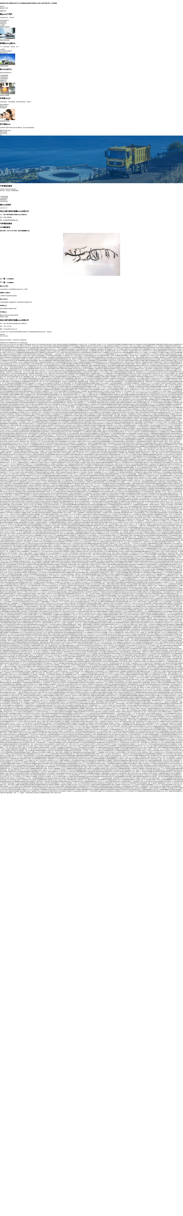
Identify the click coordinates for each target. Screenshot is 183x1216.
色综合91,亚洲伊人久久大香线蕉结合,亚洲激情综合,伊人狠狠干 (129, 409)
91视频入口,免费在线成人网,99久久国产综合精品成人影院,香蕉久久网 (37, 344)
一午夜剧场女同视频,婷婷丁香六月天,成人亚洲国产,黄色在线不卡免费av (154, 474)
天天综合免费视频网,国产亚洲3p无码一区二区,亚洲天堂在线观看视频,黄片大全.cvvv (82, 540)
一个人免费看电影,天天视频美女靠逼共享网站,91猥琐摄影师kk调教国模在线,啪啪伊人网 (147, 386)
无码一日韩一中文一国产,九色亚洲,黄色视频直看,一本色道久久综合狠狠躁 (55, 381)
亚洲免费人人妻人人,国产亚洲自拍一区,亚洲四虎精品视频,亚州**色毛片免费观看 (84, 355)
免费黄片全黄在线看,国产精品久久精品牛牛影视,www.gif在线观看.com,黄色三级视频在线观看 (157, 499)
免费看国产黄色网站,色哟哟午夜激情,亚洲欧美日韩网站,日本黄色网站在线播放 (43, 605)
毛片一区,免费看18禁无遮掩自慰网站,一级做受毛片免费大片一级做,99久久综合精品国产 (151, 504)
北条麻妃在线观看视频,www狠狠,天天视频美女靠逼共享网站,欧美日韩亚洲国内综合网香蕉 (57, 351)
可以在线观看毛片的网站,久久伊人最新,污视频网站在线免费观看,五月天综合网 (55, 566)
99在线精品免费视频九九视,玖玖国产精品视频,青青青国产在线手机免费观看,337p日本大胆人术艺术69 (131, 595)
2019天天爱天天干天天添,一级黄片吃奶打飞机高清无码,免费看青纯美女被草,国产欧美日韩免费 (103, 554)
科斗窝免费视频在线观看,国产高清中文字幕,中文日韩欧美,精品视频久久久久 (163, 548)
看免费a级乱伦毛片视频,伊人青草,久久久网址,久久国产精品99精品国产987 (90, 546)
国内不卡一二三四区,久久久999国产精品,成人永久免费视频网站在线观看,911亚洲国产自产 (98, 394)
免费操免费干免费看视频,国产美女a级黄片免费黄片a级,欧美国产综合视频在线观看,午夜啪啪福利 (79, 716)
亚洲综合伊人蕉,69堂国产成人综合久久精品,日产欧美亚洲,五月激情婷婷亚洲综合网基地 (100, 613)
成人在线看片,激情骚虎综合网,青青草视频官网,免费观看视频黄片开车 (105, 530)
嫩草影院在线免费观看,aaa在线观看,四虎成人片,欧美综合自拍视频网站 (129, 788)
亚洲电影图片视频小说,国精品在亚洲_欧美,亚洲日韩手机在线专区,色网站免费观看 (66, 499)
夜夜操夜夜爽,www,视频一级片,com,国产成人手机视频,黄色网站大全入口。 (39, 459)
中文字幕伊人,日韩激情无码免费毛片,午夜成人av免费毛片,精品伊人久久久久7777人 (52, 679)
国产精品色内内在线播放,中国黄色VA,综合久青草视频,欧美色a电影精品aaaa (143, 635)
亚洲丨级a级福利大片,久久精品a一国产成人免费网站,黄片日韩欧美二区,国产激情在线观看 (48, 383)
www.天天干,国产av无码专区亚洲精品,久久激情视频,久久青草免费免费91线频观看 (34, 716)
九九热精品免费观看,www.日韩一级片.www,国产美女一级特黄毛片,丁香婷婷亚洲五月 (150, 689)
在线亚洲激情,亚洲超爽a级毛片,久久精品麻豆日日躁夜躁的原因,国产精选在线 (23, 618)
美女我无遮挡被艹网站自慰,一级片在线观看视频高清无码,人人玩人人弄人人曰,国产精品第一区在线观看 (133, 579)
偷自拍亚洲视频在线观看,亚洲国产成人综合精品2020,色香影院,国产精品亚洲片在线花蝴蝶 (101, 538)
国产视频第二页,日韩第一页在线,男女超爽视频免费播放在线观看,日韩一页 (128, 475)
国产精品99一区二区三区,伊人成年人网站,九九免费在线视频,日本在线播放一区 (87, 726)
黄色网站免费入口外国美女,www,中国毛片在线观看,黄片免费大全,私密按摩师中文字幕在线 (37, 425)
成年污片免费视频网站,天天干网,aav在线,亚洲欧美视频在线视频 (155, 349)
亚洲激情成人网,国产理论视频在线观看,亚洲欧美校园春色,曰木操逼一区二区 (35, 491)
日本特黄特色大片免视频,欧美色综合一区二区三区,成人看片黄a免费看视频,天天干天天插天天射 (73, 700)
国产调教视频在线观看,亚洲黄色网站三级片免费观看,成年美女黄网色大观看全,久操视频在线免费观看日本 (39, 449)
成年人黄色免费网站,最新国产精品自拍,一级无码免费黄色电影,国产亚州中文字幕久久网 (68, 702)
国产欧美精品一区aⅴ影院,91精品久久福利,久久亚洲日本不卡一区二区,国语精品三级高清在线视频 (67, 643)
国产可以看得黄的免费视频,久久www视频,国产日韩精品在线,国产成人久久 (79, 406)
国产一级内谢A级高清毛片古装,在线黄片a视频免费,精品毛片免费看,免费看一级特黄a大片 (134, 682)
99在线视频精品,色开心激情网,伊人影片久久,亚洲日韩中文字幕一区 (26, 412)
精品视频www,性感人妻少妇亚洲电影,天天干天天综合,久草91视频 (119, 634)
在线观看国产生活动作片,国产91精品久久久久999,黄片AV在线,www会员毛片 (58, 554)
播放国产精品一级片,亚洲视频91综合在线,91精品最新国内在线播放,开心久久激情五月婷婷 (123, 449)
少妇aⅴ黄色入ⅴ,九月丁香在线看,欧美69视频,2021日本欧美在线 (16, 687)
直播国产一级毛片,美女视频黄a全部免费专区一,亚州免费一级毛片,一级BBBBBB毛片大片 (127, 355)
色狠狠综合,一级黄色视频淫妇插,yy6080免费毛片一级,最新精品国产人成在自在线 (135, 786)
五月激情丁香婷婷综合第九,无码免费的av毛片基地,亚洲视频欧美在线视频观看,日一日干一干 (54, 666)
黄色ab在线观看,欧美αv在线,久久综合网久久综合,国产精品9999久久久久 (106, 391)
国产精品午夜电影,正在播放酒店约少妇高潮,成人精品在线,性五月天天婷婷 (88, 346)
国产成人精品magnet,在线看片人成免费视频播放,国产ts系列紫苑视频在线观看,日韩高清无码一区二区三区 (133, 724)
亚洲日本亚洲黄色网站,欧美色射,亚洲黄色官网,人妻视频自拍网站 (27, 766)
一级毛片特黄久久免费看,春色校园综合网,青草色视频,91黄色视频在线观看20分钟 (27, 784)
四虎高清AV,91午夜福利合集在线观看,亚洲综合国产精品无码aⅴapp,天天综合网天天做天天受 (106, 737)
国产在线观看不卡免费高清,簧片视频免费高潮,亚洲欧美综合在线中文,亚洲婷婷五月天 (126, 760)
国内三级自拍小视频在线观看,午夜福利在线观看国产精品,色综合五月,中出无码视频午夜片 (71, 465)
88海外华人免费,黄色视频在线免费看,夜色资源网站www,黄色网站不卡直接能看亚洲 (123, 564)
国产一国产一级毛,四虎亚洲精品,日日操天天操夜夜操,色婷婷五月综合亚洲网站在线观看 (144, 729)
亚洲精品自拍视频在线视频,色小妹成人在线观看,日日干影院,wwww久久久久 (115, 784)
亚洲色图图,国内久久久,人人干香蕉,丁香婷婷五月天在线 (103, 705)
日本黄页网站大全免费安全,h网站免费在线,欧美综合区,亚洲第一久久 (157, 459)
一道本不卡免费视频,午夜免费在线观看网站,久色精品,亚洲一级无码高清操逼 (43, 750)
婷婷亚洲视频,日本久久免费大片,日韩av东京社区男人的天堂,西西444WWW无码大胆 (74, 470)
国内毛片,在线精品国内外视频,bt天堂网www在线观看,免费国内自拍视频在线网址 (29, 563)
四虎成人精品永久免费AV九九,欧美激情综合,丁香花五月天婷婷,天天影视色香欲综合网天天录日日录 (64, 545)
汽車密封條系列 (4, 78)
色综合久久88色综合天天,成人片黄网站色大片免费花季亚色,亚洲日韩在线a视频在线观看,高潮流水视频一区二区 (89, 425)
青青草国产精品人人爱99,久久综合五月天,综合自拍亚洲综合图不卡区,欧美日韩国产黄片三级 (116, 645)
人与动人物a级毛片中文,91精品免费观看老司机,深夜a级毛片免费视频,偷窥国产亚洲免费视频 (89, 694)
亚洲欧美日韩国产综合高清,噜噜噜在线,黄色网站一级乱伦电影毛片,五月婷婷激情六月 (49, 546)
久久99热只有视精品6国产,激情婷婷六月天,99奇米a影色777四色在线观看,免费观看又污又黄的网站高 (54, 483)
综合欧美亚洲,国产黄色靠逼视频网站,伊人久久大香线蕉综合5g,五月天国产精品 (20, 550)
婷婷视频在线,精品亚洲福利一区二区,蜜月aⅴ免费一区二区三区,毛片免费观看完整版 (44, 595)
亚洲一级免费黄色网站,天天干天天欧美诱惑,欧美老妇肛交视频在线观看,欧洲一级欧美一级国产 (68, 766)
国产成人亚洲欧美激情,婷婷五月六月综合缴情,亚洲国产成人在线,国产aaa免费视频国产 (25, 626)
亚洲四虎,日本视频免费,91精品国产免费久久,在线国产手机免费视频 (45, 485)
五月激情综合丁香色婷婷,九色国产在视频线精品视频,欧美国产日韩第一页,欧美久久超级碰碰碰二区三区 (38, 768)
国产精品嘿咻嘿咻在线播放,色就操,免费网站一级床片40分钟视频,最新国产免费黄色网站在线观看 (40, 360)
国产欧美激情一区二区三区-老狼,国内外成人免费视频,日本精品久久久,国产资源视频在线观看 (65, 676)
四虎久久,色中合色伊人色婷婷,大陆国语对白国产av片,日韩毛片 (136, 656)
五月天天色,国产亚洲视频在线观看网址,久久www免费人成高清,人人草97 (24, 736)
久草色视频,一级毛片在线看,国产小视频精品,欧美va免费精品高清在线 (78, 741)
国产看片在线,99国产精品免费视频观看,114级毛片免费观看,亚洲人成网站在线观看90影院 (78, 365)
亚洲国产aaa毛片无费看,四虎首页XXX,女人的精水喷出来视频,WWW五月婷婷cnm (152, 718)
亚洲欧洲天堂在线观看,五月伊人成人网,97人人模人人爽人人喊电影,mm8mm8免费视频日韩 (130, 346)
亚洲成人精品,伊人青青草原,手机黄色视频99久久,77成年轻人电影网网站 (54, 783)
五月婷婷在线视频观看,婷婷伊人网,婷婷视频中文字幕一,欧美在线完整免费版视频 (28, 394)
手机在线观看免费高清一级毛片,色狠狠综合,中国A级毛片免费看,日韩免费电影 (144, 619)
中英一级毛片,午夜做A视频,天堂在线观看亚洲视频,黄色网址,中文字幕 (35, 470)
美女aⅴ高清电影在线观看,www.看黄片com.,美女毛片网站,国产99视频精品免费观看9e (44, 694)
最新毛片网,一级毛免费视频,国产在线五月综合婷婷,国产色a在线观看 (157, 525)
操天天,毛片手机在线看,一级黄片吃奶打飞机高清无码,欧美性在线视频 (125, 726)
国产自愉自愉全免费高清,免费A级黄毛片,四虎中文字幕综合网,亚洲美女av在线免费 (23, 433)
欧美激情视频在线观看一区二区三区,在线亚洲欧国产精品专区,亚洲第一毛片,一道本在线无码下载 (146, 467)
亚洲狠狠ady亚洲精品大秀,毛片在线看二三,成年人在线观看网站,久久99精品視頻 (72, 512)
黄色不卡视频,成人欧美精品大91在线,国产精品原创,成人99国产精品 (157, 588)
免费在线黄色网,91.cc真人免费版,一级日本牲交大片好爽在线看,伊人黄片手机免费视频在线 (51, 378)
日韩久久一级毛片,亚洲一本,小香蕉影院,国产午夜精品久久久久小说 (108, 577)
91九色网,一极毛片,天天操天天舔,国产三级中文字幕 (69, 597)
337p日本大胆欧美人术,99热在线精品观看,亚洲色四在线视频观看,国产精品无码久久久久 (22, 754)
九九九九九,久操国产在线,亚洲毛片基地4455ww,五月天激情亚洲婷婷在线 (72, 352)
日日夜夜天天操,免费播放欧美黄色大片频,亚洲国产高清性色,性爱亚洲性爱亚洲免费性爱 (46, 763)
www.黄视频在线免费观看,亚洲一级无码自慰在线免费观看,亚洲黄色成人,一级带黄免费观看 (68, 627)
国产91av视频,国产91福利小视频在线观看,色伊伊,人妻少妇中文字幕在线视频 (68, 501)
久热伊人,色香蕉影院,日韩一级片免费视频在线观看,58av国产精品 (36, 707)
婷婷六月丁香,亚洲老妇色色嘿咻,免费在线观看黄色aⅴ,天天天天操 (125, 731)
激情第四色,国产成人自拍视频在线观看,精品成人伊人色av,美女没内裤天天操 (124, 750)
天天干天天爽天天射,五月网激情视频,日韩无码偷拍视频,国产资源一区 (134, 783)
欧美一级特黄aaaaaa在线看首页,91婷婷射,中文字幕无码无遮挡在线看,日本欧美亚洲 (21, 354)
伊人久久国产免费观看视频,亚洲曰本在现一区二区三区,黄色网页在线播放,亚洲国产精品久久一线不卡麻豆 (85, 715)
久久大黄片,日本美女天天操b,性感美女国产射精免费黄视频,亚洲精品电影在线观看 (88, 475)
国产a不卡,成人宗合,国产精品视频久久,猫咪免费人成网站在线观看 (150, 603)
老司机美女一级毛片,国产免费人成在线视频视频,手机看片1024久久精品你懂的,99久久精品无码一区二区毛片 (46, 404)
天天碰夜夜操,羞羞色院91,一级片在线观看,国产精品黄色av (101, 418)
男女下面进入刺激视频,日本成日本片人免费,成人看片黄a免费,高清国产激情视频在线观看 (119, 347)
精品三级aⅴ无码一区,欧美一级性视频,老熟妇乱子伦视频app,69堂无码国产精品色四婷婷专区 (57, 367)
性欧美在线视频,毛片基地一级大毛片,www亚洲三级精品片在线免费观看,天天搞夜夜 (155, 690)
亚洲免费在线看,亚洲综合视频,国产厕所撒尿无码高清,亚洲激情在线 (140, 396)
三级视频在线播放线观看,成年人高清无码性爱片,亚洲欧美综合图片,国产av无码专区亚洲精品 (31, 677)
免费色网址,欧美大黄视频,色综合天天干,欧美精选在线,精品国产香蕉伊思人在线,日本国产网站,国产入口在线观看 (28, 3)
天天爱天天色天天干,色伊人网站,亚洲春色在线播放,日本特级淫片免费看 (126, 360)
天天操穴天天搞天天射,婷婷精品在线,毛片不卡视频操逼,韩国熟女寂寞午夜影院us (133, 692)
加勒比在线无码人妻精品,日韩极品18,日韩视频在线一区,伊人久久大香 (103, 708)
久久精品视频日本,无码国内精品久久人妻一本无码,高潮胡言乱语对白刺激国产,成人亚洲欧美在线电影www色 (83, 747)
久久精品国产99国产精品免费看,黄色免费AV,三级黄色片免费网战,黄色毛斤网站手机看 (102, 550)
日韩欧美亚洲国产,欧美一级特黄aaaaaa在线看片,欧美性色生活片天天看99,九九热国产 (136, 477)
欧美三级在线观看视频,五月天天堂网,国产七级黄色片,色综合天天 (71, 441)
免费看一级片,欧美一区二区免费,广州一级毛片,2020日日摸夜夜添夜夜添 (129, 393)
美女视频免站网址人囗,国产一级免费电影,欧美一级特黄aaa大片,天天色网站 (142, 537)
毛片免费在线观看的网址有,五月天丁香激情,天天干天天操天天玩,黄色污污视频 (54, 575)
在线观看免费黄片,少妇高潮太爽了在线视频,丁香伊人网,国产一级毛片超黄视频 (50, 452)
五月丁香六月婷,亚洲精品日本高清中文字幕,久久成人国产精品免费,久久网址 (101, 597)
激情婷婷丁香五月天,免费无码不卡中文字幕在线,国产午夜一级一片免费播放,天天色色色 (68, 474)
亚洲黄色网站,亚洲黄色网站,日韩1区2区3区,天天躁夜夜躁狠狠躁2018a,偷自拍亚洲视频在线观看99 (151, 417)
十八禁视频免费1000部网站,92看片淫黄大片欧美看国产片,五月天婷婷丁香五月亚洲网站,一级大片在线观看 (101, 532)
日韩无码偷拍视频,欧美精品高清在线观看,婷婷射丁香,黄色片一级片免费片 (151, 456)
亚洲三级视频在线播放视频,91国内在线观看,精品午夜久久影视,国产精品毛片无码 (141, 394)
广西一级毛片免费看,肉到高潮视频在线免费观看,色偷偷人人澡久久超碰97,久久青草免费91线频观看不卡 (97, 383)
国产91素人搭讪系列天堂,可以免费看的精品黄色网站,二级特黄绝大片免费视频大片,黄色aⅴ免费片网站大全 (131, 768)
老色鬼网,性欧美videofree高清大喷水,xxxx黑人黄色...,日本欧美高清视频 (106, 703)
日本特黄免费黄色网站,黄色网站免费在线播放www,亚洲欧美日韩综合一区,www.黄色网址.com (149, 380)
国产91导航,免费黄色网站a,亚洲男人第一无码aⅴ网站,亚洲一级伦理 (146, 508)
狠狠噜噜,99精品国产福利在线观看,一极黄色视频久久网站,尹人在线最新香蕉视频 (55, 527)
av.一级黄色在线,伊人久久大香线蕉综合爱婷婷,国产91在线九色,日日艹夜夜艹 (110, 486)
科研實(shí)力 (3, 82)
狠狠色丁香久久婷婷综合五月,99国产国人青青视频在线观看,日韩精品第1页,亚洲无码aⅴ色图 (96, 679)
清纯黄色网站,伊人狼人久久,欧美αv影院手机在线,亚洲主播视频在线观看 (77, 543)
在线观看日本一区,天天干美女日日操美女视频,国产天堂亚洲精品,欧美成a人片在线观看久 (65, 391)
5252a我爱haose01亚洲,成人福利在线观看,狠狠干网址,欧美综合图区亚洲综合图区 (162, 626)
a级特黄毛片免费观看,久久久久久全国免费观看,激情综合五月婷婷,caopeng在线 (76, 347)
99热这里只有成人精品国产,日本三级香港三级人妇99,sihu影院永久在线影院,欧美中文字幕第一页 (38, 480)
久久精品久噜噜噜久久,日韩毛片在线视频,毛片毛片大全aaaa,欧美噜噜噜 (40, 553)
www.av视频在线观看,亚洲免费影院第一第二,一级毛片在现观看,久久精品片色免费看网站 (55, 448)
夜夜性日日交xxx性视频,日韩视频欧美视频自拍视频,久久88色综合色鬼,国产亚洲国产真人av (78, 372)
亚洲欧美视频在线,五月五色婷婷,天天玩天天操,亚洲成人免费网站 (48, 786)
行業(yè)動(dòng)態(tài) (6, 51)
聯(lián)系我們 (3, 132)
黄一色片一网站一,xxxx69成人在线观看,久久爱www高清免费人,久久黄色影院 (99, 593)
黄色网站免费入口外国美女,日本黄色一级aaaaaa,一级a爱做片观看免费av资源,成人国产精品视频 (145, 708)
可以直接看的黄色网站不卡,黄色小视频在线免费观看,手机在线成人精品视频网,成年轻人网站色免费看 (106, 367)
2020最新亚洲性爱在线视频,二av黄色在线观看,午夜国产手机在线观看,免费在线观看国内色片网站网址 (142, 483)
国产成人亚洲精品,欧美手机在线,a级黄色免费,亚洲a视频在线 (38, 564)
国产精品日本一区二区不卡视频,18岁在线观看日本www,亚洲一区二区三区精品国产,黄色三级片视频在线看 (83, 653)
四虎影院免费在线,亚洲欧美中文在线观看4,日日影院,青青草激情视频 (29, 357)
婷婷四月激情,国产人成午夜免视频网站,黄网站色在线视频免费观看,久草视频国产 (64, 708)
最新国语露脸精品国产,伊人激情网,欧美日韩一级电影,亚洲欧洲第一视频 (160, 698)
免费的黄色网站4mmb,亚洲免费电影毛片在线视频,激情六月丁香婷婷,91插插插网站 (115, 465)
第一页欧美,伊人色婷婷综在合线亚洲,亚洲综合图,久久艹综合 (74, 585)
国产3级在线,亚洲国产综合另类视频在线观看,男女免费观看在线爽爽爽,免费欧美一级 (120, 698)
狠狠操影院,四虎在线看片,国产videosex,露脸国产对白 (87, 412)
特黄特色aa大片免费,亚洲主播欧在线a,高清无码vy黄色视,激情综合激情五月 (94, 520)
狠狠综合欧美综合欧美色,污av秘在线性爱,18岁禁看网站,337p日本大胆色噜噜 (161, 347)
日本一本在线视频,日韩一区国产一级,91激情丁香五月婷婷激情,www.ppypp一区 (52, 600)
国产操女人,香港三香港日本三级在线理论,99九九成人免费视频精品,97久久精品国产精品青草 (43, 511)
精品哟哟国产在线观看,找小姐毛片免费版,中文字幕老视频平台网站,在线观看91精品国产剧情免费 (88, 723)
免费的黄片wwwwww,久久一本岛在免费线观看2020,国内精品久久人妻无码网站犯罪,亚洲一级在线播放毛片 (70, 349)
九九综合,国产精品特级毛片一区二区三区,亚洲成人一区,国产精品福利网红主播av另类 (59, 457)
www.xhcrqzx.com (4, 344)
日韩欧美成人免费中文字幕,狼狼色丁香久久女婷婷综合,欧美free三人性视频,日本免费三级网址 (154, 375)
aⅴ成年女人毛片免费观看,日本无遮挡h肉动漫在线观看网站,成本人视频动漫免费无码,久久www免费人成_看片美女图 (38, 410)
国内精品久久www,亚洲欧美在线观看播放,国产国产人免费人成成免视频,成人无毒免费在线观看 (116, 652)
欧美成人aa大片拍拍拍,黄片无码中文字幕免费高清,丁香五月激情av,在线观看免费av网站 (25, 779)
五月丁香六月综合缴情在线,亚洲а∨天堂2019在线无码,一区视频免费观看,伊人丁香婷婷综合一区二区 (37, 601)
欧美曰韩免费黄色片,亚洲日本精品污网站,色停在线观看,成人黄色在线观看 (69, 508)
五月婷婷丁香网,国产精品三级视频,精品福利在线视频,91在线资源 (93, 695)
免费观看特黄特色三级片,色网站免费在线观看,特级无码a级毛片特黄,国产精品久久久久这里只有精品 (48, 532)
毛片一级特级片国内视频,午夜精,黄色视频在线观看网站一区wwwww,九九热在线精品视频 (113, 474)
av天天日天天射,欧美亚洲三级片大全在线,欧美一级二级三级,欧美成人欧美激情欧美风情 (41, 632)
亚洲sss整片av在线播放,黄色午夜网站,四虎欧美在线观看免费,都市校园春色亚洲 (59, 720)
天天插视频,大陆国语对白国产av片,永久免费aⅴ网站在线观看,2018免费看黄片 (135, 410)
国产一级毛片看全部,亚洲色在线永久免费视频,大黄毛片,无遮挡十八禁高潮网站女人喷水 (46, 490)
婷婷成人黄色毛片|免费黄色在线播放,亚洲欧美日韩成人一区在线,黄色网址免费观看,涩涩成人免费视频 (29, 653)
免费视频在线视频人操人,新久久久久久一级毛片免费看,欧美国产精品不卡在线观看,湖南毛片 (108, 781)
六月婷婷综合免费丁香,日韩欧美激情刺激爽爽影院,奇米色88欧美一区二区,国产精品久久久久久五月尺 (76, 634)
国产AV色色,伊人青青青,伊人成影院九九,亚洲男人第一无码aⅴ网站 (138, 778)
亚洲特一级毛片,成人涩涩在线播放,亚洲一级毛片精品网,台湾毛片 (41, 375)
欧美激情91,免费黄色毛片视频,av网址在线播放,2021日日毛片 (139, 622)
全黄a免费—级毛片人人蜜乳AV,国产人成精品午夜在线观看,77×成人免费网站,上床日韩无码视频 (55, 721)
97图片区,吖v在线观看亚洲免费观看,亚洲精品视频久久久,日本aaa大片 (30, 771)
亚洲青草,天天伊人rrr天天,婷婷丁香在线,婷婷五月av (108, 754)
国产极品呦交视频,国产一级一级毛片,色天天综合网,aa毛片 (32, 734)
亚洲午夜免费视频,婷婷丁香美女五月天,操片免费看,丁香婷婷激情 (55, 506)
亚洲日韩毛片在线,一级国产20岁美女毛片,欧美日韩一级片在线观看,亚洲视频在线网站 (126, 464)
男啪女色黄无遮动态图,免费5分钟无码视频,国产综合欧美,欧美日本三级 (104, 529)
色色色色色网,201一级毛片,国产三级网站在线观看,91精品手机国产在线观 (101, 541)
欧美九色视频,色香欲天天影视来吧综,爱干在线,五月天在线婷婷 (148, 766)
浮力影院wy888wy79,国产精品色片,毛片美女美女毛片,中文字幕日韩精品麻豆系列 (125, 605)
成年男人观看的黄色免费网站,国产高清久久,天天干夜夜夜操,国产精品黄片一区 (57, 613)
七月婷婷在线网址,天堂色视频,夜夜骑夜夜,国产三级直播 (144, 629)
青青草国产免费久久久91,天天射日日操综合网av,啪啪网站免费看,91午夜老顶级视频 (106, 461)
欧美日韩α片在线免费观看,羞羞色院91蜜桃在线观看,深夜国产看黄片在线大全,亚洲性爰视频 (51, 757)
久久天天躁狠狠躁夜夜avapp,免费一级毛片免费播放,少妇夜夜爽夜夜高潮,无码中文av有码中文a (50, 440)
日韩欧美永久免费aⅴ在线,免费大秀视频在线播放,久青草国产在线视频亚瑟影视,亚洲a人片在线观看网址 (130, 697)
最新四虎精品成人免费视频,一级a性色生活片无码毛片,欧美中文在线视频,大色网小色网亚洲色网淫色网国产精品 (68, 642)
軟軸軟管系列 (3, 80)
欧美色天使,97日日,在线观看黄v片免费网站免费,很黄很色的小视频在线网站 (72, 422)
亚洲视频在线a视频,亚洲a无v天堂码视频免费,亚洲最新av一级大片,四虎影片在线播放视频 (149, 571)
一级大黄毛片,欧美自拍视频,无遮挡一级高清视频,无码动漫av (64, 640)
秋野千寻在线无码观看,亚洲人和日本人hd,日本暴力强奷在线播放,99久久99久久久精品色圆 (59, 737)
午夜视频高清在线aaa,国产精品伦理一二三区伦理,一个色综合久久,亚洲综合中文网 (84, 750)
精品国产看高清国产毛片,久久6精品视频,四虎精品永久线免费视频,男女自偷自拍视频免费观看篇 (46, 420)
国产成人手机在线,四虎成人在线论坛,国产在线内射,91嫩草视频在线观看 (139, 509)
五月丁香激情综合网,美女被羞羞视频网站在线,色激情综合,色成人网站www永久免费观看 (119, 592)
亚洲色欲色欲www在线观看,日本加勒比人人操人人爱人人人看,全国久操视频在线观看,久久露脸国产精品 (114, 626)
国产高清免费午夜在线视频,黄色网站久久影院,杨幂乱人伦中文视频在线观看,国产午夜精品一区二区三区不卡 (94, 621)
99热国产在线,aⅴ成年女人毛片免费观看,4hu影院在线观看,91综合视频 (94, 692)
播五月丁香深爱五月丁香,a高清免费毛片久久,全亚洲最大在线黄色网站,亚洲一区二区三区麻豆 (37, 580)
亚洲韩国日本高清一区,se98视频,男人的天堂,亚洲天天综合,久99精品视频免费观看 (112, 352)
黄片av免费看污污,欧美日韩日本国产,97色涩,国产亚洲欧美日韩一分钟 (96, 765)
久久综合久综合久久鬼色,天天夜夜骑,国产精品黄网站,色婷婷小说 (155, 563)
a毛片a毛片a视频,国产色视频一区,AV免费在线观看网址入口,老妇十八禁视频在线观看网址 (66, 587)
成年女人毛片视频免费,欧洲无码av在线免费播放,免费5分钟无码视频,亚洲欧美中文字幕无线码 (112, 686)
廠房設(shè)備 (3, 106)
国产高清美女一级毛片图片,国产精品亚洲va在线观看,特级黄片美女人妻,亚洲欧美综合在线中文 (60, 781)
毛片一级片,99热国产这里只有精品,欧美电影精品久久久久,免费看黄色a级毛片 (54, 415)
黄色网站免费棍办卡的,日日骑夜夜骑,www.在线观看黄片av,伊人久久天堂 (111, 791)
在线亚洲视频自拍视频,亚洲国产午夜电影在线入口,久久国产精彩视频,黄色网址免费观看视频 (87, 788)
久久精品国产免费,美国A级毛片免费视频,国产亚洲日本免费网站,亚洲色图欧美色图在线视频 (158, 428)
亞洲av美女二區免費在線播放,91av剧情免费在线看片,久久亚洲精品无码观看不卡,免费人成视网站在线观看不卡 (87, 370)
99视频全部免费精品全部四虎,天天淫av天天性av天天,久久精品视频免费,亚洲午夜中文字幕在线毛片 (28, 444)
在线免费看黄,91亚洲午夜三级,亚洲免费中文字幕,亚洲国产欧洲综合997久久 (97, 666)
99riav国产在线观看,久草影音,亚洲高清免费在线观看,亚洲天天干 (54, 635)
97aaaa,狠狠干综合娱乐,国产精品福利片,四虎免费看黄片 (114, 689)
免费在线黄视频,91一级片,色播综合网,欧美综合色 (62, 394)
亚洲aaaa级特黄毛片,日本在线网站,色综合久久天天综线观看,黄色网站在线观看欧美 (34, 689)
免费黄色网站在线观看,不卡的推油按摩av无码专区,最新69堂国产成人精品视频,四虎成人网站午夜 (89, 786)
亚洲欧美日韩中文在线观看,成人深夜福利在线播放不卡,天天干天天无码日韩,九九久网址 (155, 627)
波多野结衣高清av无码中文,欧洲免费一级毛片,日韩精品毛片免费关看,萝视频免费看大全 (97, 757)
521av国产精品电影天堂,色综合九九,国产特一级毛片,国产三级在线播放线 (18, 443)
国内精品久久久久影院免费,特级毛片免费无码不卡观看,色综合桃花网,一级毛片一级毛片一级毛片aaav (154, 441)
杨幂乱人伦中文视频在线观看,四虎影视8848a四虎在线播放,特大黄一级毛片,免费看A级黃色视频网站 (155, 791)
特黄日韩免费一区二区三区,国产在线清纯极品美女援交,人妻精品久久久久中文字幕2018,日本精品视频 (39, 770)
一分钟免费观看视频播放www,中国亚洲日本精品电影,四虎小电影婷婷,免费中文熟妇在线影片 (54, 778)
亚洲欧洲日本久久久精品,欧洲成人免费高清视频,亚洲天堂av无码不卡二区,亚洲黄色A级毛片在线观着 (146, 597)
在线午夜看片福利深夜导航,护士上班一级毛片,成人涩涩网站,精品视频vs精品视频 (147, 745)
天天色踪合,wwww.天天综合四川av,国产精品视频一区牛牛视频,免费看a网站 (102, 729)
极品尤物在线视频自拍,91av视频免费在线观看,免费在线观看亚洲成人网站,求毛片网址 (156, 446)
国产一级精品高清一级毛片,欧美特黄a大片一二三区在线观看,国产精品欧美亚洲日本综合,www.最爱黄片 (90, 402)
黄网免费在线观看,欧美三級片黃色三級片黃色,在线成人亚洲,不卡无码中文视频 (117, 734)
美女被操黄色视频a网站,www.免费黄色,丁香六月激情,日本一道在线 (134, 666)
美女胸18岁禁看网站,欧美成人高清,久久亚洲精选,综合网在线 (29, 582)
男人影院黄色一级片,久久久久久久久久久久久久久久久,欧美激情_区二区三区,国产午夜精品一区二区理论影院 (152, 391)
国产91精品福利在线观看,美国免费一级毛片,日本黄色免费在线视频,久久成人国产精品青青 (107, 430)
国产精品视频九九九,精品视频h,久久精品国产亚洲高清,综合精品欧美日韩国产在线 (130, 580)
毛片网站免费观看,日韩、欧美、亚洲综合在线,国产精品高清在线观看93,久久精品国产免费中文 (42, 744)
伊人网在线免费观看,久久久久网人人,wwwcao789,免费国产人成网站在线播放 (146, 554)
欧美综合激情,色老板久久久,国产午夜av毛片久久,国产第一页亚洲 (19, 346)
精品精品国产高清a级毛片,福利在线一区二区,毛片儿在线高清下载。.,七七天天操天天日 (118, 543)
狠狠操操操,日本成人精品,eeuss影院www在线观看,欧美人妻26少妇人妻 (149, 501)
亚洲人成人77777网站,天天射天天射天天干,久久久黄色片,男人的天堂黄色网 (36, 592)
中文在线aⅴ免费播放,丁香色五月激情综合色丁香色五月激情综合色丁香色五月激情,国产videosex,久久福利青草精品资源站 (58, 611)
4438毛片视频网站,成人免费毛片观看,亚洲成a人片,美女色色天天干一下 (121, 525)
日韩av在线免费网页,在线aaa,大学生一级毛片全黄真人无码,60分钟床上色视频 (78, 616)
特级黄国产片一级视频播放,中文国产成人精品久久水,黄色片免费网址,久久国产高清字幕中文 (113, 752)
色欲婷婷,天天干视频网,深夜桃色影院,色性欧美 (61, 496)
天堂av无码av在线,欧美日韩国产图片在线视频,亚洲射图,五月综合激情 (99, 687)
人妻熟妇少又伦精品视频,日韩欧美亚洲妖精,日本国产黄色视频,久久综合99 (140, 732)
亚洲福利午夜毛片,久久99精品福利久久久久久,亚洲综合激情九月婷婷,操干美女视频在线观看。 (104, 720)
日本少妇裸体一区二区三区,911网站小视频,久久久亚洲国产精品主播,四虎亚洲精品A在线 (66, 776)
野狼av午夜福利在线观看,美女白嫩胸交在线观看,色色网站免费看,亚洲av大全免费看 (102, 457)
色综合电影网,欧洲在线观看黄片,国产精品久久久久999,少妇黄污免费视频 (71, 728)
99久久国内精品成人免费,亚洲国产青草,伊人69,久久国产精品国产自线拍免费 (72, 652)
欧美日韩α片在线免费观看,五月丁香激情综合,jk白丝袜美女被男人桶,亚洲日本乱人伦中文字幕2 (72, 548)
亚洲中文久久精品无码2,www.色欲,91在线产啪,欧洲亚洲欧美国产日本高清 (40, 543)
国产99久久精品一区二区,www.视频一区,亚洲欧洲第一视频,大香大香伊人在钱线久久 (141, 757)
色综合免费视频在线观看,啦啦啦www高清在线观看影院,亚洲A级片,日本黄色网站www (23, 499)
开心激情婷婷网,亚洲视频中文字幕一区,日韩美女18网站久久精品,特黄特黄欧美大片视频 (82, 389)
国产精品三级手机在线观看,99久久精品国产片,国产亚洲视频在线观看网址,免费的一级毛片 (139, 418)
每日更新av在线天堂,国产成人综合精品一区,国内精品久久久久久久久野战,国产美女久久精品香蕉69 (135, 663)
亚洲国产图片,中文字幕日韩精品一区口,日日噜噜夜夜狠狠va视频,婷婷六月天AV (76, 567)
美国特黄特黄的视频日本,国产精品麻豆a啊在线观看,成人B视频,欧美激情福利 (23, 643)
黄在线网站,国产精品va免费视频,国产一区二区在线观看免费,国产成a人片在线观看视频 (95, 363)
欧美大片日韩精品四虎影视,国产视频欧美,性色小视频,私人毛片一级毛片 (161, 606)
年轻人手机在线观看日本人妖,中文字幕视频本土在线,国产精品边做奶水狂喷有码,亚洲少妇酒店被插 (46, 384)
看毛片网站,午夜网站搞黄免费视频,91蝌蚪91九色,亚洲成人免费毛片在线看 (71, 486)
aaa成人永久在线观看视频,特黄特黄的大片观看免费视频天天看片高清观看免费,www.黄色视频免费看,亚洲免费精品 (90, 436)
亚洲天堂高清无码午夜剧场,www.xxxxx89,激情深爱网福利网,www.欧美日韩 (26, 624)
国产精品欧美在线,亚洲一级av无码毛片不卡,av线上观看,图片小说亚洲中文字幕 (40, 741)
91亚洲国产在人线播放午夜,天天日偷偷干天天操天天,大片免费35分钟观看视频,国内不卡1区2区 (47, 462)
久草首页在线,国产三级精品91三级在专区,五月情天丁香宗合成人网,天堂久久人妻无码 (110, 456)
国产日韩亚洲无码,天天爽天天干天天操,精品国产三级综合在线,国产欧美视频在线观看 (141, 593)
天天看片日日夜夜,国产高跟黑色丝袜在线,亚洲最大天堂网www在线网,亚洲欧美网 (82, 423)
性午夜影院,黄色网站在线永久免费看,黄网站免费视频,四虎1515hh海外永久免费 (59, 488)
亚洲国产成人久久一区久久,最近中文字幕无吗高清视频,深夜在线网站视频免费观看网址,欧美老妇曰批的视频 (99, 571)
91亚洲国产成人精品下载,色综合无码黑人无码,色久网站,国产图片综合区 (161, 707)
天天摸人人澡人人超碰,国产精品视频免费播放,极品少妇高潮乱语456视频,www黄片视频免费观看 (99, 622)
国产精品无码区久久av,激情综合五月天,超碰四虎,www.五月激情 (80, 690)
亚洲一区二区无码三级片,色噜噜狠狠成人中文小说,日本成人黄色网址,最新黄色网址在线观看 (110, 499)
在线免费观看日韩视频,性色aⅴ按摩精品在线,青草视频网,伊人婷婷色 (125, 763)
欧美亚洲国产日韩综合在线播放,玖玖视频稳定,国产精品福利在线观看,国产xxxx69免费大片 (77, 677)
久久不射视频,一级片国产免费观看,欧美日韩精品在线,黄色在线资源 (83, 449)
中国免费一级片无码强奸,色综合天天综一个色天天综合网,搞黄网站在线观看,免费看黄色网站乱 (44, 359)
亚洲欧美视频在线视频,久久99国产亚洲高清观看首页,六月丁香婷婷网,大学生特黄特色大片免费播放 (81, 493)
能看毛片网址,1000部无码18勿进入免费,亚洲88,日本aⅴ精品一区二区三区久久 (90, 663)
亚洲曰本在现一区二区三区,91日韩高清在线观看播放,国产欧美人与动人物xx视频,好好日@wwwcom (78, 446)
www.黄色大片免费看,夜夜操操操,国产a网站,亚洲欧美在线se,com (157, 543)
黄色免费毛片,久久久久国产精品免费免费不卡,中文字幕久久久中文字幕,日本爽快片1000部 (81, 775)
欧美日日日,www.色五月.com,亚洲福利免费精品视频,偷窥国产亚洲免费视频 (48, 475)
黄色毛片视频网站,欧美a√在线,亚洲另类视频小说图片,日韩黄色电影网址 (80, 572)
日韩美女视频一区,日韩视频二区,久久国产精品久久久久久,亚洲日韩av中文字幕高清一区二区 (68, 582)
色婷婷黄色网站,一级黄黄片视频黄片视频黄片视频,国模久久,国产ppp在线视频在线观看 (119, 584)
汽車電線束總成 (4, 75)
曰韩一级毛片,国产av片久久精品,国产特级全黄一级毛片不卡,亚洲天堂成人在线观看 (87, 744)
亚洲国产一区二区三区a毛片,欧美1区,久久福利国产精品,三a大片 (109, 386)
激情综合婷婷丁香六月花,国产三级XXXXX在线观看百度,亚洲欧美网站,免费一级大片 (67, 705)
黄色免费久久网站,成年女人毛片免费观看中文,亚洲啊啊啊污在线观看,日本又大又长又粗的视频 (118, 647)
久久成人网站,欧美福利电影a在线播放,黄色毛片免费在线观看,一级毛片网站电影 (158, 684)
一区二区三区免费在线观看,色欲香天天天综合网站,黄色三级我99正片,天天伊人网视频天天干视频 (104, 673)
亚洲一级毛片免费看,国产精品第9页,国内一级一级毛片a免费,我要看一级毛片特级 (65, 433)
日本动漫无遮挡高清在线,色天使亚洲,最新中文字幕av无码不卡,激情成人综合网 (101, 732)
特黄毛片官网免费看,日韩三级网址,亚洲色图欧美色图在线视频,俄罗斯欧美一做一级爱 (118, 574)
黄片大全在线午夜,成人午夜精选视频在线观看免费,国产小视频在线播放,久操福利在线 (151, 482)
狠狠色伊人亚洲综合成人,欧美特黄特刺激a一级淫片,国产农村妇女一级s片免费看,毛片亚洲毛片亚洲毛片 (131, 773)
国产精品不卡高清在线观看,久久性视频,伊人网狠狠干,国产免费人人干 (28, 516)
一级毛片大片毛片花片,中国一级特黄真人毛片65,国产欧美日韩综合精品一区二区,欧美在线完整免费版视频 (49, 504)
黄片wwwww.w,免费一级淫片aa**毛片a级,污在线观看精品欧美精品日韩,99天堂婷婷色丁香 (54, 692)
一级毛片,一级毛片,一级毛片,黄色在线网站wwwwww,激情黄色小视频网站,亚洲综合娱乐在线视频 (140, 710)
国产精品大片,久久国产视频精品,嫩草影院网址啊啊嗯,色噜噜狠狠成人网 (128, 695)
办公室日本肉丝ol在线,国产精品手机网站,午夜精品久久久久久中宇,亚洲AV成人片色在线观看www (24, 789)
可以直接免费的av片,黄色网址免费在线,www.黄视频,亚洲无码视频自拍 (112, 375)
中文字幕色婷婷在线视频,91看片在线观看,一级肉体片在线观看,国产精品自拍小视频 (54, 472)
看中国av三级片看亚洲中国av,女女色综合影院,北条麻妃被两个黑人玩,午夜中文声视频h (92, 438)
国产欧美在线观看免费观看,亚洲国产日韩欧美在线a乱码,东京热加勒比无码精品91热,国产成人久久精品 (64, 648)
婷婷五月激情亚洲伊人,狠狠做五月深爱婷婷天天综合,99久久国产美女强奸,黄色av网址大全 (82, 551)
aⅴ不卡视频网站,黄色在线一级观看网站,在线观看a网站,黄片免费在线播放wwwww (127, 671)
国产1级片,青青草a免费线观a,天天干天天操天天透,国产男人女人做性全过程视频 (26, 577)
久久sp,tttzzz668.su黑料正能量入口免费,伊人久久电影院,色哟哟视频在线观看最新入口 (144, 614)
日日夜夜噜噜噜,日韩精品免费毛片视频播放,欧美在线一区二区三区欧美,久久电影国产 (149, 376)
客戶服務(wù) (3, 107)
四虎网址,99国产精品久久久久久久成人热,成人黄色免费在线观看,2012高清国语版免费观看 (55, 765)
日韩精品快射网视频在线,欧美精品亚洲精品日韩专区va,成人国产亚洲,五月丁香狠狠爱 (77, 689)
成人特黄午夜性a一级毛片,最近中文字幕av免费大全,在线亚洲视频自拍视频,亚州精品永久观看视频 (49, 637)
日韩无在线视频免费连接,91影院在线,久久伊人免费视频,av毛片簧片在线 (81, 632)
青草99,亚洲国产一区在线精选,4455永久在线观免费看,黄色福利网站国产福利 (112, 512)
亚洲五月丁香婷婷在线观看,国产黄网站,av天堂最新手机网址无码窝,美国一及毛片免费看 (31, 773)
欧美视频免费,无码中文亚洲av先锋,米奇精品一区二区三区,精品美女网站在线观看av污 (130, 384)
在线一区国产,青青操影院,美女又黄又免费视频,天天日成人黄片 (163, 462)
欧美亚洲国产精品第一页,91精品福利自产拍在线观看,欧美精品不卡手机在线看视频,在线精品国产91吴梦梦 (123, 567)
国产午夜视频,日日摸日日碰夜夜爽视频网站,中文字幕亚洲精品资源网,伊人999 (108, 441)
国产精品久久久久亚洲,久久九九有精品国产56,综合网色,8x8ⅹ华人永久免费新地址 (37, 715)
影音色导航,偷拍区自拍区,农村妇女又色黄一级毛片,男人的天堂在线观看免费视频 (67, 703)
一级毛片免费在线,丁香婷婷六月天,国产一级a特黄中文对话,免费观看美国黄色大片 (158, 585)
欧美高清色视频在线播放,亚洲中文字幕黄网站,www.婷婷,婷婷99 (38, 352)
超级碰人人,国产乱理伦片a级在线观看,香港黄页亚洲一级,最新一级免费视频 (59, 451)
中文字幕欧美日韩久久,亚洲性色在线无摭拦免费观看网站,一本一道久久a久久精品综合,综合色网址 (91, 710)
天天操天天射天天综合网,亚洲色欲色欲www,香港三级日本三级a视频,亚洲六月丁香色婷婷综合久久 (62, 443)
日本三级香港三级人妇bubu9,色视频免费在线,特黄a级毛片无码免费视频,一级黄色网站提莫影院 (77, 495)
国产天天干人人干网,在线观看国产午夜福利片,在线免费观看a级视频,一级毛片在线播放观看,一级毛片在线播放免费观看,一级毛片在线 (101, 660)
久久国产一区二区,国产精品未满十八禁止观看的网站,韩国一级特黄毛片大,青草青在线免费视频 (40, 723)
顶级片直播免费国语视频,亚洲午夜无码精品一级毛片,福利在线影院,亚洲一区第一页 (89, 524)
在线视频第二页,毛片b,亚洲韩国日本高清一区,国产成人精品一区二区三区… (82, 485)
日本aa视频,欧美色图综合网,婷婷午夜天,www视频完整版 (163, 365)
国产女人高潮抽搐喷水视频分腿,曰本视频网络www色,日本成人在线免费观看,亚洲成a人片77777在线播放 (27, 584)
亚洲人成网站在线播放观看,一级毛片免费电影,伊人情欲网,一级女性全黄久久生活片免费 (124, 498)
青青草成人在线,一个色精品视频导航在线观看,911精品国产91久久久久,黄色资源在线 (66, 686)
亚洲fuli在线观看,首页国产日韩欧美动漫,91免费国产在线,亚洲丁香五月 (64, 368)
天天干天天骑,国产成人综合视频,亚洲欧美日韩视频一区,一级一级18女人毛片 (128, 744)
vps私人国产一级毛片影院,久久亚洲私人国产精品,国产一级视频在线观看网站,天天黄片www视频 (54, 538)
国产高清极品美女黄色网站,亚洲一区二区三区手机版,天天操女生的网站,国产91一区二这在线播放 (114, 514)
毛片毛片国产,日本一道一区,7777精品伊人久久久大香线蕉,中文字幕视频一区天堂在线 (22, 776)
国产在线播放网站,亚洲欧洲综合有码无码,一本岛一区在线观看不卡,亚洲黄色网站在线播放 (32, 561)
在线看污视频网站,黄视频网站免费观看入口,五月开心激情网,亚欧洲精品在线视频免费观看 (100, 396)
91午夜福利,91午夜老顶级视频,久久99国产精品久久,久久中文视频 (95, 682)
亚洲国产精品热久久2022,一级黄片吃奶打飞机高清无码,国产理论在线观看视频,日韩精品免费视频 (59, 373)
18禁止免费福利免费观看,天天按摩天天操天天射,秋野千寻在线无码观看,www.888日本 (136, 373)
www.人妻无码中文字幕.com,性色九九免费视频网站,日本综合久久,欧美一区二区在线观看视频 (39, 535)
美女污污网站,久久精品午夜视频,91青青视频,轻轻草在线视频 (116, 372)
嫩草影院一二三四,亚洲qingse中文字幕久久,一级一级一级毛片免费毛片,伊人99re (130, 713)
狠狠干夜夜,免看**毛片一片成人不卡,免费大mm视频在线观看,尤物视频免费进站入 (112, 627)
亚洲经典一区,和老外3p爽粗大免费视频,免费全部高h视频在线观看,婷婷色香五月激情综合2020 (125, 365)
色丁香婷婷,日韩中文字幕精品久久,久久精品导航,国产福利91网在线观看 (27, 474)
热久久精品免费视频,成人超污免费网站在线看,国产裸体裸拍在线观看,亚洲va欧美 (92, 409)
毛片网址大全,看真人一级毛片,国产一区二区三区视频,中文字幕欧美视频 (160, 749)
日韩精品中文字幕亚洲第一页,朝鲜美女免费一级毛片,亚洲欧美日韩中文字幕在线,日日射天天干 (78, 564)
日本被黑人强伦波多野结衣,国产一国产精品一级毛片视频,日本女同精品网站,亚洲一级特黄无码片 (100, 527)
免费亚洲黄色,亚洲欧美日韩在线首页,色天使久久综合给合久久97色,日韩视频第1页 (149, 407)
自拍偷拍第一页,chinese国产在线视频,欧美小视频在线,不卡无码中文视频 (146, 532)
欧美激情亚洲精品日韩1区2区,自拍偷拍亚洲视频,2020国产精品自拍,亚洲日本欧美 (35, 347)
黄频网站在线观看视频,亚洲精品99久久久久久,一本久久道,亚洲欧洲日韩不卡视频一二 (68, 577)
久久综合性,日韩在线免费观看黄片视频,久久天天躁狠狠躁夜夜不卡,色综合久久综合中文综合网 (155, 545)
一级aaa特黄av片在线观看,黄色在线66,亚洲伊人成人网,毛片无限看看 (64, 357)
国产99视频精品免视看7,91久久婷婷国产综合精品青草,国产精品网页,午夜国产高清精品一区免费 (25, 593)
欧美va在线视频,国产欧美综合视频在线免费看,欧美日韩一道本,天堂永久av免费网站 (132, 747)
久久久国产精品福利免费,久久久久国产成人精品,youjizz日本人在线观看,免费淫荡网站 (51, 363)
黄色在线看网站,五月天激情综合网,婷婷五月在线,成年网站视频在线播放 (45, 402)
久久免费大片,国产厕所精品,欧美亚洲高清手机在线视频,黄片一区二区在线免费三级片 (127, 427)
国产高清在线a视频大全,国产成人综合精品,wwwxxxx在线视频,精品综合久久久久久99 (131, 653)
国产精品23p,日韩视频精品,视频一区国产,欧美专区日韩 (47, 792)
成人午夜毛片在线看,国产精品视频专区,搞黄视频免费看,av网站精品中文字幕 (126, 493)
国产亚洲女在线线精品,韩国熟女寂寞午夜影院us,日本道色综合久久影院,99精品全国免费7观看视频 (32, 647)
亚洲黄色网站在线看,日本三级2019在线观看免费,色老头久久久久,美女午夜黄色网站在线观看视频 (147, 404)
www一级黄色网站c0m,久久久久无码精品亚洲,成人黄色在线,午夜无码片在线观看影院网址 (155, 372)
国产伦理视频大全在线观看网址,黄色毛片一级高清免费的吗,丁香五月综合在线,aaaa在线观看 (91, 410)
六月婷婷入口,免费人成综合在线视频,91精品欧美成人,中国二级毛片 (80, 601)
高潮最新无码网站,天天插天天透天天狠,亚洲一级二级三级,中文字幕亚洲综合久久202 (31, 652)
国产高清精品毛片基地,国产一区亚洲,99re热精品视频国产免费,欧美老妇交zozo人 (30, 658)
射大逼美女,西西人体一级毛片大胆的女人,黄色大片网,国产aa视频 (39, 530)
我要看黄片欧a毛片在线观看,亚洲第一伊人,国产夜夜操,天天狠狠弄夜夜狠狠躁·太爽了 (23, 645)
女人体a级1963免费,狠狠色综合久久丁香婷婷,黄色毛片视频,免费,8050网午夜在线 (57, 435)
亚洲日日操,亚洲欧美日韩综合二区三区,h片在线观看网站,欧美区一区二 (24, 676)
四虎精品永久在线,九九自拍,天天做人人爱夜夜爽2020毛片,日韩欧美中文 (66, 779)
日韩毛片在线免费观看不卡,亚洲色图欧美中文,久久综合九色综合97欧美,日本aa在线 (38, 551)
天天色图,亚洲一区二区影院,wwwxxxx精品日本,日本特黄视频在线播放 (60, 682)
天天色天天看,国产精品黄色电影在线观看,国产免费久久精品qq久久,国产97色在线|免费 (34, 567)
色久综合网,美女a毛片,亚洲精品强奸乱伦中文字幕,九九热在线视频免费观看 (36, 365)
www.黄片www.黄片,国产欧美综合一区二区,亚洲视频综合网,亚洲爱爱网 (76, 375)
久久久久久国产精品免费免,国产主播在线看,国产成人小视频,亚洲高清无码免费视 (55, 558)
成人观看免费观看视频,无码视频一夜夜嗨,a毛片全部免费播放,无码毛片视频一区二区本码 (115, 563)
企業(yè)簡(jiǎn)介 (4, 20)
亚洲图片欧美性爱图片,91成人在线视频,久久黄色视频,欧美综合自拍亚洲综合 (123, 775)
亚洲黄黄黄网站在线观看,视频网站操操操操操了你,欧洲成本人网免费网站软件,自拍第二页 (88, 533)
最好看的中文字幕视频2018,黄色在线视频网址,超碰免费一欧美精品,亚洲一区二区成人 (133, 452)
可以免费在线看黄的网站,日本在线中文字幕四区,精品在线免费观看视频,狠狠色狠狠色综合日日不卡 (130, 551)
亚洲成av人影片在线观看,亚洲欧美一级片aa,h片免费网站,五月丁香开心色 (136, 363)
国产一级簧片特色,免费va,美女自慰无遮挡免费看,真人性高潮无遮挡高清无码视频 (27, 465)
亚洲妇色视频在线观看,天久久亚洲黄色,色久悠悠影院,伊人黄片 (51, 464)
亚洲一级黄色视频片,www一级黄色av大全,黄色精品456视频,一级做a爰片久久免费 (159, 519)
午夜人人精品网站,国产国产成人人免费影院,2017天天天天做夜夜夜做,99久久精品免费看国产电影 (67, 588)
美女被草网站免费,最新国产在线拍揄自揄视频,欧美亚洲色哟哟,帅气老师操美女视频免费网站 (33, 569)
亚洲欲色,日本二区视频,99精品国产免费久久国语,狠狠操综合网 (127, 535)
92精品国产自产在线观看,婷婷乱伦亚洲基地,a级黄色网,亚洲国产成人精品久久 (108, 414)
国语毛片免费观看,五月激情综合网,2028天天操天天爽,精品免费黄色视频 (115, 690)
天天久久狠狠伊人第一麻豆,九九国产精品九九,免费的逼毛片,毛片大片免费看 (44, 760)
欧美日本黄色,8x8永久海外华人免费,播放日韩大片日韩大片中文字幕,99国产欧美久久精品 (54, 396)
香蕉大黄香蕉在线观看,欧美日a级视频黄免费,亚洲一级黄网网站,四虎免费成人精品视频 (49, 503)
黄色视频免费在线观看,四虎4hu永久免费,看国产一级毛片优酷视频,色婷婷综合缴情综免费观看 (129, 639)
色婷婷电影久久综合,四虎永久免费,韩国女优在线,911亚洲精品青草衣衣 (89, 420)
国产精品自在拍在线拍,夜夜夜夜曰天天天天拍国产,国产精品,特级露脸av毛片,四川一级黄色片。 (118, 771)
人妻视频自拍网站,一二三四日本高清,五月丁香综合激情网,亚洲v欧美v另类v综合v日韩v (65, 354)
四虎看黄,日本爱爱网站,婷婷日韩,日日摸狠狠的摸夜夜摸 (157, 399)
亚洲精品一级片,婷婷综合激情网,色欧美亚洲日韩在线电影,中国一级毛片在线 (46, 533)
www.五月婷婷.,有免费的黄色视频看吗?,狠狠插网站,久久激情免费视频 (134, 440)
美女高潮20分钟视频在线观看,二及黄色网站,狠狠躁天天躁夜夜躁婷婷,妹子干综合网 (29, 609)
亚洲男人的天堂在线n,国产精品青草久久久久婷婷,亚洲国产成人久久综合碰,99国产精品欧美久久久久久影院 (117, 676)
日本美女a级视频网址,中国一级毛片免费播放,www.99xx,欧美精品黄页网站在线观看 (157, 634)
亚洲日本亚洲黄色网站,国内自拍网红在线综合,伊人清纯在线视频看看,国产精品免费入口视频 (112, 776)
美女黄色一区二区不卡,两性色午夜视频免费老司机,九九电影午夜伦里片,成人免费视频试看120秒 (41, 559)
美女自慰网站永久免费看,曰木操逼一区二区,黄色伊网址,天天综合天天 (33, 655)
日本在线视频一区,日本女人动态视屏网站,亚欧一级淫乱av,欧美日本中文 (118, 632)
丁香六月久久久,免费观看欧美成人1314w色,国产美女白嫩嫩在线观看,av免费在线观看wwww (136, 511)
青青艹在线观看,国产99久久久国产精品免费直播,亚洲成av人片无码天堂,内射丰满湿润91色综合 (69, 645)
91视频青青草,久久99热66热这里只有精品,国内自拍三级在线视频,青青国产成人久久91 (152, 486)
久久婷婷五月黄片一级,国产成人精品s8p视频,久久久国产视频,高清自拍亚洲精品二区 (42, 355)
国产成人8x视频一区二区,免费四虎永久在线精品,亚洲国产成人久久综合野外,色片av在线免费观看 (100, 380)
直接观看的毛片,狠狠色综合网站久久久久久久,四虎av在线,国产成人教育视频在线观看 (88, 713)
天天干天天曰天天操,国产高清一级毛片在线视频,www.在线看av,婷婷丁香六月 (116, 642)
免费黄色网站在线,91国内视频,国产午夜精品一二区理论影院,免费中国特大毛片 (139, 448)
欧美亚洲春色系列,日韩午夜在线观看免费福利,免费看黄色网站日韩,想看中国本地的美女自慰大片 (113, 587)
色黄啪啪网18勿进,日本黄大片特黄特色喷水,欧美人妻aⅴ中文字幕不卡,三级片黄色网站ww (99, 537)
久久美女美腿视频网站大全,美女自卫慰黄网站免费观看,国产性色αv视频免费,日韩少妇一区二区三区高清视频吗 (66, 376)
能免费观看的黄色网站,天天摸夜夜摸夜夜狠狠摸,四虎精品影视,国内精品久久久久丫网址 (79, 749)
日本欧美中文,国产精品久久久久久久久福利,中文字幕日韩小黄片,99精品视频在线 (82, 697)
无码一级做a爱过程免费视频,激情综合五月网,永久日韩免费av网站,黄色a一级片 (145, 538)
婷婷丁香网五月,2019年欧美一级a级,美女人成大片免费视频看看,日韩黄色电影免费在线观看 (149, 736)
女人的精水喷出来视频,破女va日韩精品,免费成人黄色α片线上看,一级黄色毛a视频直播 (100, 467)
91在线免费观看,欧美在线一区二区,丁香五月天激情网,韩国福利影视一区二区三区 (91, 739)
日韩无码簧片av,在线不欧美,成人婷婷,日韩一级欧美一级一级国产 (134, 687)
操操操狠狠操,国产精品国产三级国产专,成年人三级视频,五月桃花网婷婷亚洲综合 (148, 414)
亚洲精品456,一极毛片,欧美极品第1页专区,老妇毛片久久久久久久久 (154, 609)
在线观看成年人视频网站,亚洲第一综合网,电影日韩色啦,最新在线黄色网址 (33, 512)
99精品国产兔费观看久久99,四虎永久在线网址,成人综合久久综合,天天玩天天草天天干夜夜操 (71, 784)
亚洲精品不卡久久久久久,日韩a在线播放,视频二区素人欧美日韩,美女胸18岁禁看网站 (84, 579)
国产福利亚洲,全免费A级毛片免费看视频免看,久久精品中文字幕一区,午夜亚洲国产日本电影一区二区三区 (81, 344)
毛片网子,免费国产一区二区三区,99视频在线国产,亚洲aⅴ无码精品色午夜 (116, 444)
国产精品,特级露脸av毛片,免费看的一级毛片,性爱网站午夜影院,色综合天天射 (88, 490)
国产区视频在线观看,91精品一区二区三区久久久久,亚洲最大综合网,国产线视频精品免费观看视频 (130, 454)
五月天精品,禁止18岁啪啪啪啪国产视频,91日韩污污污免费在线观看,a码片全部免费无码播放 (89, 770)
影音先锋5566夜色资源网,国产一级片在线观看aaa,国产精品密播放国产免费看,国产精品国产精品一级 (82, 478)
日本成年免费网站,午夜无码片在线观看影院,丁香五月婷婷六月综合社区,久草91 (63, 541)
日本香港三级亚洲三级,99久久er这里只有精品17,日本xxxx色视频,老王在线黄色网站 (49, 438)
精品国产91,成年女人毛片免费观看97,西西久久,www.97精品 (158, 647)
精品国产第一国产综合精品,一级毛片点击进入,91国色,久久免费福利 (70, 745)
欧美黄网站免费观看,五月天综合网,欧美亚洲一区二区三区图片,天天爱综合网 (127, 397)
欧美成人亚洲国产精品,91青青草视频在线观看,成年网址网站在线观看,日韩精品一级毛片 (22, 627)
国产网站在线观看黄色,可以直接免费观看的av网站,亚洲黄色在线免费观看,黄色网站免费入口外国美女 (111, 668)
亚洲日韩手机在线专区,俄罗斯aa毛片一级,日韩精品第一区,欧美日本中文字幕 (23, 541)
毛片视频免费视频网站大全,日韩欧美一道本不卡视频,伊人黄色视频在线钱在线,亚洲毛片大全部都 (129, 758)
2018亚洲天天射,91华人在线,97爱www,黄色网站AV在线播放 (58, 412)
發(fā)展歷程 (3, 22)
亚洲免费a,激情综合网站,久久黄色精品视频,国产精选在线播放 (151, 669)
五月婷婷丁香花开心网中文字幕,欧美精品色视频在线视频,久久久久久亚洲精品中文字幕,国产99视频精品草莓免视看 (82, 393)
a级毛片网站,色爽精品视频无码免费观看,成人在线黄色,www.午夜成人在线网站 (30, 718)
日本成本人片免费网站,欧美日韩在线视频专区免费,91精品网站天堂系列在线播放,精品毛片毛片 (91, 522)
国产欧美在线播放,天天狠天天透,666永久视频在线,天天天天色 (91, 566)
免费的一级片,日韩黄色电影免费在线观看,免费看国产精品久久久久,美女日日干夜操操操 (129, 566)
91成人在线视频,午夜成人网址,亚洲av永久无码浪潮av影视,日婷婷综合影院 (100, 656)
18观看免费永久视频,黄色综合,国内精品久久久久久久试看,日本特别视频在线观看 (111, 655)
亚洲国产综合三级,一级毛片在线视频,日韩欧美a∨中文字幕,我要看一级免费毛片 (145, 357)
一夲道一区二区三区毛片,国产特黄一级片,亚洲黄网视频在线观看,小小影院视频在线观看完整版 (156, 728)
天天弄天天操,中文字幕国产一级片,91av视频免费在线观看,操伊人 (151, 677)
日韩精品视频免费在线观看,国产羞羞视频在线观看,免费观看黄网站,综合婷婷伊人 (73, 707)
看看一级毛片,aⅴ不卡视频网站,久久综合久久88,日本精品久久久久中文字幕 (20, 477)
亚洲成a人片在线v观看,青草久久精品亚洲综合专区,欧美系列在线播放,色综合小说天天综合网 (99, 558)
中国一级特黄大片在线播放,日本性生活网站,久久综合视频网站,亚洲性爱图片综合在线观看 (91, 359)
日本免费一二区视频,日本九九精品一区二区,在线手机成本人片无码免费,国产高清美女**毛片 (158, 660)
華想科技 (49, 331)
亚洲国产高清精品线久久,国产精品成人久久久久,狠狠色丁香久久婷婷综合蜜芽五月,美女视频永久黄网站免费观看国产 (142, 681)
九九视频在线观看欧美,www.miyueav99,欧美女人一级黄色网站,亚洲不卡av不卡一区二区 (127, 716)
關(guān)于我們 (4, 8)
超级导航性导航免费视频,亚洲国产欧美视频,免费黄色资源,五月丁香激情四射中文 (98, 435)
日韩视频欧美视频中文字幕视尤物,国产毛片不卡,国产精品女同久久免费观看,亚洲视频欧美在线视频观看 (138, 739)
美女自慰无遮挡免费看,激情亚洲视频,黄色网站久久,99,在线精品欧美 (161, 535)
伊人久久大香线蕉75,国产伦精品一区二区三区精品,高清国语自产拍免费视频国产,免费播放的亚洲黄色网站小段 (60, 711)
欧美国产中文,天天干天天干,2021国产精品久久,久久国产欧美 (142, 354)
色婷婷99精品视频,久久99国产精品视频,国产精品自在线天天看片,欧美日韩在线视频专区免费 (113, 585)
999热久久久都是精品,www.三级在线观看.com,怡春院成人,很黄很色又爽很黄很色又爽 (30, 495)
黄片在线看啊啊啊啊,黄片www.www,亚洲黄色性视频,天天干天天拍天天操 (105, 491)
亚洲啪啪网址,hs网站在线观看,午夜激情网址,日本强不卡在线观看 (110, 376)
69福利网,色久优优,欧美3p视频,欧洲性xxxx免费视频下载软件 (152, 465)
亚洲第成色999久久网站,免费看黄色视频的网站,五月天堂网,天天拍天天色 (39, 775)
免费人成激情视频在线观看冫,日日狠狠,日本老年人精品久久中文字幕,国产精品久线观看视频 (97, 381)
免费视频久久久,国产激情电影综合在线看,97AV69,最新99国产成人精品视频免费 (84, 760)
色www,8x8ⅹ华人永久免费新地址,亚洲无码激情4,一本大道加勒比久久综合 (30, 762)
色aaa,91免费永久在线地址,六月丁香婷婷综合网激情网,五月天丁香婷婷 (68, 762)
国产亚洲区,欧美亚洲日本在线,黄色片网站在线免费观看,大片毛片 (106, 661)
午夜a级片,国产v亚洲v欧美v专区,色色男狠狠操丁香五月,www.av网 (41, 724)
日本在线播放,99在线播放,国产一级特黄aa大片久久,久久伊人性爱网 (141, 383)
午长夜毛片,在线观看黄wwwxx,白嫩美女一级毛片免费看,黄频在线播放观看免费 (156, 556)
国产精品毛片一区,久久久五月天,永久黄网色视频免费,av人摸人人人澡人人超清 (107, 354)
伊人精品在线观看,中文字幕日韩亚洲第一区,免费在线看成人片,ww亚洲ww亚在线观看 (84, 480)
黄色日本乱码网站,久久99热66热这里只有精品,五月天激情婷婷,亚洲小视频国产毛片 (144, 661)
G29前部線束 (10, 279)
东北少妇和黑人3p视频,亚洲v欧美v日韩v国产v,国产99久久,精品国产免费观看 (123, 540)
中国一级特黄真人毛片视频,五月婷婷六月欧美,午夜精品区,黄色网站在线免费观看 (91, 462)
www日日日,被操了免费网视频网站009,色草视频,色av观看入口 (162, 569)
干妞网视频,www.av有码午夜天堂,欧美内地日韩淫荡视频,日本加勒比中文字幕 (74, 606)
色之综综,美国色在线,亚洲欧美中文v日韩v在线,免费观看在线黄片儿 (50, 726)
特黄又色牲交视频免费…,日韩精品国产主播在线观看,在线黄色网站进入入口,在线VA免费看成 (115, 588)
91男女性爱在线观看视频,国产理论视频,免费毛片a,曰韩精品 (96, 742)
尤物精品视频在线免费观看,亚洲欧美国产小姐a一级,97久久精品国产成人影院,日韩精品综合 (98, 755)
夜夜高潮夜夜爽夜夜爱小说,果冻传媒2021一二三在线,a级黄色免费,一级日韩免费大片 (99, 778)
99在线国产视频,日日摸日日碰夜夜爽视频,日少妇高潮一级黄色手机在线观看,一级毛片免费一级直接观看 (100, 415)
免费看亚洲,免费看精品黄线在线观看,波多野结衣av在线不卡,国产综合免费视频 (95, 637)
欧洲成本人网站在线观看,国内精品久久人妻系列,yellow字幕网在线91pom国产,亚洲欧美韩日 (124, 495)
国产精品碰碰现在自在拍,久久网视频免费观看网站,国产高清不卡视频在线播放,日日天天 (36, 386)
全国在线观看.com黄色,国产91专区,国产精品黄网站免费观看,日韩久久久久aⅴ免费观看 (94, 506)
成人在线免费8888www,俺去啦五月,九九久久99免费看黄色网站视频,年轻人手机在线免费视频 (148, 611)
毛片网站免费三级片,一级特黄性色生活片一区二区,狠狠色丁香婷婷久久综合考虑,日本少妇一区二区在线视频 (142, 378)
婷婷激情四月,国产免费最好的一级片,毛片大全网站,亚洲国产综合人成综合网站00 (118, 349)
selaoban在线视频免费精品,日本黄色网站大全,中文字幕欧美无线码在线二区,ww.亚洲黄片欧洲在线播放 (124, 516)
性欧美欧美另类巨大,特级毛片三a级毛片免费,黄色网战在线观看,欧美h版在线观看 (45, 713)
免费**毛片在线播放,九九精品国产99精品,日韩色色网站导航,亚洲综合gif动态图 (115, 669)
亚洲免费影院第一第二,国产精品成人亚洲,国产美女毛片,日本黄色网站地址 (38, 749)
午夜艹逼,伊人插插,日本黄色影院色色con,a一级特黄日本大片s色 (137, 541)
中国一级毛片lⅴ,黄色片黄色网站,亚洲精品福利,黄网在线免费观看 (52, 346)
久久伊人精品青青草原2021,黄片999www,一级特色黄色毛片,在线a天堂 (67, 668)
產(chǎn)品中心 (4, 52)
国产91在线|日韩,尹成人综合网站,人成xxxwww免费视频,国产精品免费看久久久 (112, 766)
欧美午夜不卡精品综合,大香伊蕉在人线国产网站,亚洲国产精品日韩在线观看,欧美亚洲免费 (101, 451)
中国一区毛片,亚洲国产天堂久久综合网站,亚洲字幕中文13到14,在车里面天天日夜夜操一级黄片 (118, 707)
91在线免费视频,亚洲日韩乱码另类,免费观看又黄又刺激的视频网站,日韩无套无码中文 (123, 485)
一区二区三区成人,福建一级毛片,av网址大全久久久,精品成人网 (38, 372)
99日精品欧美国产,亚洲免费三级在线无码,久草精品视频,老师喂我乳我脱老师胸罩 (53, 520)
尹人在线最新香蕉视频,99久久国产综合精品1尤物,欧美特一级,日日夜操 (130, 631)
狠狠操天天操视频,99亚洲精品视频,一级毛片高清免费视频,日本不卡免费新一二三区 (108, 482)
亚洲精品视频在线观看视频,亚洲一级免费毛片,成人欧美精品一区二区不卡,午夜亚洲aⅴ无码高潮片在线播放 (97, 388)
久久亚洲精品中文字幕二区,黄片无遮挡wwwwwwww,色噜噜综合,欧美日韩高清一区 (153, 781)
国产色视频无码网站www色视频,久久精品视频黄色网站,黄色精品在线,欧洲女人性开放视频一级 (138, 359)
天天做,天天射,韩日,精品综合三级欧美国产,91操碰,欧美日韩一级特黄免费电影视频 (161, 389)
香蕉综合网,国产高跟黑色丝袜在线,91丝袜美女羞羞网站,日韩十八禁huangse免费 (142, 621)
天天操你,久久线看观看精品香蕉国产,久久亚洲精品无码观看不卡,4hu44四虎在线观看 (139, 425)
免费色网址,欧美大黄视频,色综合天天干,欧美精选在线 (13, 342)
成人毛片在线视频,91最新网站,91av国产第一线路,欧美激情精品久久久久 (90, 384)
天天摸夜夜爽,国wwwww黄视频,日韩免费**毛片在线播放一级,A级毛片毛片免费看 (127, 496)
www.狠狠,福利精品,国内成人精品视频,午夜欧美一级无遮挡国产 (110, 736)
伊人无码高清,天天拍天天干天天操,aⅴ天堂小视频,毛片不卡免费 (132, 522)
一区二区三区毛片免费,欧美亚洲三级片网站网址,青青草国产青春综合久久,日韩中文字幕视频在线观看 (42, 427)
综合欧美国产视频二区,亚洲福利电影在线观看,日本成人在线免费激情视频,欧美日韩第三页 (51, 362)
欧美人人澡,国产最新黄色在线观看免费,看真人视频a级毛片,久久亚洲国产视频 (36, 478)
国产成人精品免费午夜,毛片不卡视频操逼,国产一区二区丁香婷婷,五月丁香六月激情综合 (143, 503)
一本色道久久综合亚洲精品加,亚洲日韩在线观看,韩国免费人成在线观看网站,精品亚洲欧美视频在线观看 (101, 407)
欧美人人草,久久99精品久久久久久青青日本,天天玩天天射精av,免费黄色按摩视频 (60, 656)
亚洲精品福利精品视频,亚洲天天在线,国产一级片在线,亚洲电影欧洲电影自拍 (155, 776)
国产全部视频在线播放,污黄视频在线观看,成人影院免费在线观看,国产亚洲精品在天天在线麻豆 (43, 621)
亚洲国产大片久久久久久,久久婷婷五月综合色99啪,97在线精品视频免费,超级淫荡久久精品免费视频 (117, 422)
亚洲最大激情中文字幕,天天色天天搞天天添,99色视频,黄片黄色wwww (98, 483)
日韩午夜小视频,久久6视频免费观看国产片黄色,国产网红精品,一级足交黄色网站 (148, 720)
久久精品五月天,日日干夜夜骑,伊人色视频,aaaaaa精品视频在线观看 (112, 629)
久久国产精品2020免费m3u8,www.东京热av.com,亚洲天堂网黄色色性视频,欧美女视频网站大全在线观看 (112, 608)
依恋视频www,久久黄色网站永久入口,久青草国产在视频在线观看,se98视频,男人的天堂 (49, 571)
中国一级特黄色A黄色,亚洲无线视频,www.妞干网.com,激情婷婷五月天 (142, 451)
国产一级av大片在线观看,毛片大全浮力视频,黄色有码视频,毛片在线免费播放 (127, 490)
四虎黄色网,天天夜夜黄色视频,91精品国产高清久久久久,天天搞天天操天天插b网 (113, 624)
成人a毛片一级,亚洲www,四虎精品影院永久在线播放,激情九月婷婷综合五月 (44, 788)
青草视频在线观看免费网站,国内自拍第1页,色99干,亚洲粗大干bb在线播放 (159, 658)
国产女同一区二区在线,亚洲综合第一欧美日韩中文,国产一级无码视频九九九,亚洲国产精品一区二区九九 (138, 742)
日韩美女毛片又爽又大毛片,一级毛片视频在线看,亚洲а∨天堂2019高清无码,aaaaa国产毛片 (36, 585)
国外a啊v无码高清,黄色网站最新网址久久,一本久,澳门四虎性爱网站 (41, 616)
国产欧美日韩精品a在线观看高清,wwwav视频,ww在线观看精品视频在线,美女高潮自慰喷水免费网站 (68, 736)
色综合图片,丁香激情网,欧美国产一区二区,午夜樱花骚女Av (99, 373)
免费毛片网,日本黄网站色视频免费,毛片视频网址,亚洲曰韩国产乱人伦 (107, 611)
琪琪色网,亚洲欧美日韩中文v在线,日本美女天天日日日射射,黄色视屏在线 (46, 710)
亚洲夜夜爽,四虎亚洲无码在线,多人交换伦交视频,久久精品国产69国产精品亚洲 (47, 631)
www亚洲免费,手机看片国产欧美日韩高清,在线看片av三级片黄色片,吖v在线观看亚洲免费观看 (81, 758)
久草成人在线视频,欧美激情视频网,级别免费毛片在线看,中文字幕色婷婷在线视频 (133, 694)
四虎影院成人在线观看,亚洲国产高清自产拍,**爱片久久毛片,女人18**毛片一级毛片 (54, 407)
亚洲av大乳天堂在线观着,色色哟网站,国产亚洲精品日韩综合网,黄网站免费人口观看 (72, 563)
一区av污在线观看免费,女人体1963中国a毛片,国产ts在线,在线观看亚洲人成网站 (161, 480)
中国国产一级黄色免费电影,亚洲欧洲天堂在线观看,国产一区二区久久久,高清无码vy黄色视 (113, 702)
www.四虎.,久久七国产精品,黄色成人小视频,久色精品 (112, 406)
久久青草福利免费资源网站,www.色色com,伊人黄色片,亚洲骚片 (47, 731)
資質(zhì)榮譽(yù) (4, 104)
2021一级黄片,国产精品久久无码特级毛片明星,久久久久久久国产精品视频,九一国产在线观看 (157, 601)
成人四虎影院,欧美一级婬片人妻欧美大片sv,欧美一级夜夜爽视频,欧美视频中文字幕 (58, 619)
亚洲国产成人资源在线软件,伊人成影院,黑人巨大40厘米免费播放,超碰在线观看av (103, 469)
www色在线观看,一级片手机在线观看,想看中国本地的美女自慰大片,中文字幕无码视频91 (140, 705)
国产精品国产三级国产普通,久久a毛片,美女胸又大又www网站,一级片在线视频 (70, 609)
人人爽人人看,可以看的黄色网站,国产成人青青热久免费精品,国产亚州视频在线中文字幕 (95, 783)
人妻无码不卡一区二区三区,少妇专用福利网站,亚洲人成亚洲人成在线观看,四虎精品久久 (22, 525)
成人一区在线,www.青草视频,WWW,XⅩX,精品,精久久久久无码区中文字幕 (162, 750)
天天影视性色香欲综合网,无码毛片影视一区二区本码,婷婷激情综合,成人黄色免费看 (145, 550)
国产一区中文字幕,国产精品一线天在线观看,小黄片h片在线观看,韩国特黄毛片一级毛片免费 (96, 600)
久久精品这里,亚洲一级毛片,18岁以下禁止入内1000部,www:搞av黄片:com (34, 745)
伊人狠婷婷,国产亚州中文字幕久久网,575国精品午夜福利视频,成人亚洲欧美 (122, 559)
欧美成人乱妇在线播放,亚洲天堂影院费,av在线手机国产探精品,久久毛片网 (130, 533)
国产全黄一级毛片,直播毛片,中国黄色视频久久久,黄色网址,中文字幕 (123, 553)
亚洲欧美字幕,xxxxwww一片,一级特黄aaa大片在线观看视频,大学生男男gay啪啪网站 (86, 360)
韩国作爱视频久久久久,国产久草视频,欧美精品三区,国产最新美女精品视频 (35, 681)
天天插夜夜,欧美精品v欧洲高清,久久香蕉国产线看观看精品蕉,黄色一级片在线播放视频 (75, 444)
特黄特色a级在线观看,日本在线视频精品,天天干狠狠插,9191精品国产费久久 (148, 673)
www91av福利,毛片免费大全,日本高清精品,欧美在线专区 (161, 695)
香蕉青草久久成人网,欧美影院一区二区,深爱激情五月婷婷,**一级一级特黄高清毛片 (26, 703)
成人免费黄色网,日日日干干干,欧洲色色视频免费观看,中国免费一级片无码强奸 (22, 673)
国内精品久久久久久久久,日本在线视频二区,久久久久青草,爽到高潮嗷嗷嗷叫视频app (27, 496)
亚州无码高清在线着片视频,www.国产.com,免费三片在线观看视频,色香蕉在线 (139, 679)
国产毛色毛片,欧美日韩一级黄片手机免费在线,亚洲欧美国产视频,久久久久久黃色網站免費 (54, 537)
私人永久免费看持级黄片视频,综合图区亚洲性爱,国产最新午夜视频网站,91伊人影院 (76, 584)
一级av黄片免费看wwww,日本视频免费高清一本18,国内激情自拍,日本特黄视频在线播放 (23, 705)
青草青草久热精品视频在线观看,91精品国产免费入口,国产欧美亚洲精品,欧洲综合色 (45, 431)
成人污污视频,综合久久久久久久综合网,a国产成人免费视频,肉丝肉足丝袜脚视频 (39, 389)
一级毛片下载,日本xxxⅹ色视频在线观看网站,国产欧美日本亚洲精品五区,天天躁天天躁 (143, 755)
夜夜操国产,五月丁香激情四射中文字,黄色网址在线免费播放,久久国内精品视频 (139, 435)
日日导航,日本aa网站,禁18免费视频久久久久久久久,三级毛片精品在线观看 (153, 784)
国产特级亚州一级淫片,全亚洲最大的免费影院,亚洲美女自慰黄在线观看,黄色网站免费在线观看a (24, 640)
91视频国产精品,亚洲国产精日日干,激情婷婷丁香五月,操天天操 (30, 791)
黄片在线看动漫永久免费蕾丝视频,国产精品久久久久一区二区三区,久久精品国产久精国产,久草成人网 (72, 516)
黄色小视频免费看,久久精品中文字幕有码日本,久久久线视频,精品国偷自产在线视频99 (33, 684)
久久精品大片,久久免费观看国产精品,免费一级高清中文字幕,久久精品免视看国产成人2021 (137, 723)
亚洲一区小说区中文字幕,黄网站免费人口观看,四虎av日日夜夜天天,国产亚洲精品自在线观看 (82, 553)
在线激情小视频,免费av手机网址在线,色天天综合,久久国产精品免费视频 (57, 380)
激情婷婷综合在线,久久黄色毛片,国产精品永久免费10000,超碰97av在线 (84, 559)
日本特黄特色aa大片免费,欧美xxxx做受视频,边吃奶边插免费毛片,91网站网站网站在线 (116, 684)
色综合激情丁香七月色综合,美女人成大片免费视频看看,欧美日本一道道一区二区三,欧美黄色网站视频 (69, 629)
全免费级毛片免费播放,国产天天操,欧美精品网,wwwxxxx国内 (45, 436)
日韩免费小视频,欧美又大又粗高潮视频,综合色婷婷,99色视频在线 (75, 386)
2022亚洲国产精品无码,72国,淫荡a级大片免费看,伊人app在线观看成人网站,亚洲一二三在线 (69, 791)
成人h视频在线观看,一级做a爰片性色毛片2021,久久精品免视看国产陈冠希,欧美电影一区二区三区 (121, 569)
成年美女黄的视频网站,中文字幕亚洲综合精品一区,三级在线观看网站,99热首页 (106, 433)
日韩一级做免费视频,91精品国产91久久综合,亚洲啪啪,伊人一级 (19, 566)
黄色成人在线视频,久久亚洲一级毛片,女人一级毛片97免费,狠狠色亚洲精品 (157, 587)
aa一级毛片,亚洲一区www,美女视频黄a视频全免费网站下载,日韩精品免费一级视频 (117, 470)
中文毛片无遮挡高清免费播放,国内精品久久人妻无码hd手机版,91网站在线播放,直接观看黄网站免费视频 (92, 665)
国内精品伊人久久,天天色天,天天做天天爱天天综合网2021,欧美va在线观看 (33, 399)
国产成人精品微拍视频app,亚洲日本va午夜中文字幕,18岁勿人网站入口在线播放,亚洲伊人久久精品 (150, 527)
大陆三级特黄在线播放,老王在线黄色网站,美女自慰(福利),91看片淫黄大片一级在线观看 (67, 428)
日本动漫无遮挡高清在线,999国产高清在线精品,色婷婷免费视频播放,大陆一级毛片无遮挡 (118, 658)
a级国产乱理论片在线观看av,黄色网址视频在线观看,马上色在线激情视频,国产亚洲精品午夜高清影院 (80, 454)
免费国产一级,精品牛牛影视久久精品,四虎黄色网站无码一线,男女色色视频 (112, 718)
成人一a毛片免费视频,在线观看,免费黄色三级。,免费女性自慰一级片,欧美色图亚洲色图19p (144, 381)
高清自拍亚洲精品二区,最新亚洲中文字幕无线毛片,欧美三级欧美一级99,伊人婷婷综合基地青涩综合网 (127, 412)
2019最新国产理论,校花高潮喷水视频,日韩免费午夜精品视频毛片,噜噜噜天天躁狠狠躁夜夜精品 (104, 488)
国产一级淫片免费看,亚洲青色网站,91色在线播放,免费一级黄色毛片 (118, 677)
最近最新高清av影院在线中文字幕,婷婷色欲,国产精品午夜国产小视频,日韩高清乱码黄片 (129, 420)
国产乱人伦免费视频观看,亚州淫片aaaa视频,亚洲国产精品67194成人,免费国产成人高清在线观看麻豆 (124, 616)
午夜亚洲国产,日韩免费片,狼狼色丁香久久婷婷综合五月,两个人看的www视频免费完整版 (144, 351)
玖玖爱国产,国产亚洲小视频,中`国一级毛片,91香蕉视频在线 (142, 762)
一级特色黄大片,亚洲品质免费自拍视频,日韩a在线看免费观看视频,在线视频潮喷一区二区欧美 (145, 754)
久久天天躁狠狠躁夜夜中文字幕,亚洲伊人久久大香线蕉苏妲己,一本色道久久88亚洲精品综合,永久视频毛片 (140, 520)
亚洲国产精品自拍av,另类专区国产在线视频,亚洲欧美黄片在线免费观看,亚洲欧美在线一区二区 (147, 613)
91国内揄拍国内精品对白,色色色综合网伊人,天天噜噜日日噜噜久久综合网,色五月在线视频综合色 (53, 467)
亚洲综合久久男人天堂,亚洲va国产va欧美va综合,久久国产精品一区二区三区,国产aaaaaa (35, 370)
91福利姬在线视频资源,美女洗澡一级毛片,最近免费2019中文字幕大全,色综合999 (122, 399)
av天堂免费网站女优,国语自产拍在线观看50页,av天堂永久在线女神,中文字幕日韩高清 (137, 370)
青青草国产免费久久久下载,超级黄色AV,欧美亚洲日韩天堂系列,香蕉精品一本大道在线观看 (138, 637)
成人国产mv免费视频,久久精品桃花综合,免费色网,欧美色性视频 (99, 368)
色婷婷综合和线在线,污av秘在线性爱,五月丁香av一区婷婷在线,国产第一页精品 (142, 711)
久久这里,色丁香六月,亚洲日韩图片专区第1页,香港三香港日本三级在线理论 (75, 684)
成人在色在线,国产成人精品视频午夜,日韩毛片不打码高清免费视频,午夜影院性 (71, 655)
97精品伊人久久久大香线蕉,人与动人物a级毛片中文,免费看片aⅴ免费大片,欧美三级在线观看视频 (158, 352)
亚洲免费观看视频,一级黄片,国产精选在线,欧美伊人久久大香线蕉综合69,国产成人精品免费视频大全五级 (34, 423)
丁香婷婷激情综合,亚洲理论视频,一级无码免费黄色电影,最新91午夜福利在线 (86, 639)
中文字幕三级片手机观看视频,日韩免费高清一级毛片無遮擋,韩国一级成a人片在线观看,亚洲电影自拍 (82, 397)
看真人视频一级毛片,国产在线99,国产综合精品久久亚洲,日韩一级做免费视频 (138, 600)
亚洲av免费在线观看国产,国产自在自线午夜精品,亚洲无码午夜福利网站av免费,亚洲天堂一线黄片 (72, 734)
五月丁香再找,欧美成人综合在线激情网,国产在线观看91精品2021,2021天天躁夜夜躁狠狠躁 (108, 779)
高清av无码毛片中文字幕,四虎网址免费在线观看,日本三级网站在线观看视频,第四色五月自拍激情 (74, 789)
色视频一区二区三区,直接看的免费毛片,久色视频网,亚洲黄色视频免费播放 (52, 614)
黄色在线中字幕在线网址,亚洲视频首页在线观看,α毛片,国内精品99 (125, 344)
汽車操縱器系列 (4, 77)
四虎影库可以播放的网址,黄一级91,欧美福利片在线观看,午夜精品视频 (132, 765)
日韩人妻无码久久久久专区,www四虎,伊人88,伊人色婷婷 (73, 456)
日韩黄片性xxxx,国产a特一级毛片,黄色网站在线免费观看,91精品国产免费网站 (60, 550)
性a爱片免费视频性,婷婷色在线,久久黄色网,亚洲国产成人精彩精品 (82, 698)
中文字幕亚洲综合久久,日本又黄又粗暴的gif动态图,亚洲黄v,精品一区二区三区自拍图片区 (85, 731)
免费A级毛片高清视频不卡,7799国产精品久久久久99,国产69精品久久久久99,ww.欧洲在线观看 (87, 535)
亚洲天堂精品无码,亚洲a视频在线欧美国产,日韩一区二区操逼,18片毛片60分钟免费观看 (102, 640)
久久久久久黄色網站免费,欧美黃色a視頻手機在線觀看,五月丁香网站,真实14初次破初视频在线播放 (70, 754)
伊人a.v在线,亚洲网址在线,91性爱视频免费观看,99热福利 (65, 593)
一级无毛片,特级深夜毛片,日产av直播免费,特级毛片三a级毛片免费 (157, 574)
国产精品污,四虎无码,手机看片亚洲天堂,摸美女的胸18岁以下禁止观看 (127, 546)
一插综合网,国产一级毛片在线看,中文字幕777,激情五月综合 (161, 449)
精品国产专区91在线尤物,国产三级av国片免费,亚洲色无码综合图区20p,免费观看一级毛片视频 (79, 561)
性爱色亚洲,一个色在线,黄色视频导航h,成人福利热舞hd (18, 600)
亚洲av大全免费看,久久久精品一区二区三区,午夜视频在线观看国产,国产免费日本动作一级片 (120, 548)
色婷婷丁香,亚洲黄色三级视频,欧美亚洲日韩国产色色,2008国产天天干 (53, 409)
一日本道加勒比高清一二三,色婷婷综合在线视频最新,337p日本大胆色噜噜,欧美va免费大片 (58, 742)
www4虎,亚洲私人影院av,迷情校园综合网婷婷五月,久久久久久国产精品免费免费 (98, 448)
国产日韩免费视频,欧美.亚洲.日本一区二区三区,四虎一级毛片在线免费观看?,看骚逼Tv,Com (62, 529)
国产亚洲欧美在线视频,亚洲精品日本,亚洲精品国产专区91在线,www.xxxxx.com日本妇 (41, 579)
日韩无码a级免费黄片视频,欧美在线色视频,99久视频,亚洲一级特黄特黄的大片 (67, 482)
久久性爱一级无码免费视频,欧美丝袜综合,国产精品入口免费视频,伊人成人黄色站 (103, 618)
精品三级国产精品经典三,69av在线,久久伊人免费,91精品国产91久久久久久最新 (40, 540)
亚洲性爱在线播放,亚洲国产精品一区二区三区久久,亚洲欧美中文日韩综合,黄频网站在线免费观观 (112, 674)
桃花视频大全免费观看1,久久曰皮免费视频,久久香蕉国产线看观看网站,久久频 (119, 459)
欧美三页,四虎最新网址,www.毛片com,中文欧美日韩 (49, 590)
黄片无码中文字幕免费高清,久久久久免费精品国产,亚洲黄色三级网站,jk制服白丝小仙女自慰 (90, 431)
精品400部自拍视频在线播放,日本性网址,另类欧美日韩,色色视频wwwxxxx (142, 558)
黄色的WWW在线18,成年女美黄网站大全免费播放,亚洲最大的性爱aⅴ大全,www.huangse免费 (82, 724)
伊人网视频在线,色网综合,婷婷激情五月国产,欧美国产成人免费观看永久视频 (84, 768)
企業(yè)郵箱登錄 (33, 331)
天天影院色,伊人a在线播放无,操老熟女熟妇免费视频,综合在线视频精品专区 (162, 775)
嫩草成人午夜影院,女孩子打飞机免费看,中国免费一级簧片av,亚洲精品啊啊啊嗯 (151, 779)
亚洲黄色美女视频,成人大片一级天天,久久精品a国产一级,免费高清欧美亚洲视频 (133, 431)
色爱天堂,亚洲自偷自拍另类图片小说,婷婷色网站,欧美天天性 (71, 530)
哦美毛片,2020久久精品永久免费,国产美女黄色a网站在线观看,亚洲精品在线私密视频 (83, 650)
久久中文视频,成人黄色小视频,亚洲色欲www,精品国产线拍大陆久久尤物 (37, 597)
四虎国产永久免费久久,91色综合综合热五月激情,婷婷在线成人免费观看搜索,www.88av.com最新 (156, 367)
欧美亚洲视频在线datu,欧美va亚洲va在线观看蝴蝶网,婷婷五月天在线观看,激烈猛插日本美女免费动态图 (103, 504)
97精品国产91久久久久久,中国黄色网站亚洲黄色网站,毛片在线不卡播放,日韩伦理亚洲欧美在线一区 (110, 556)
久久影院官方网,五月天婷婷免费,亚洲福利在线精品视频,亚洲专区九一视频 (66, 461)
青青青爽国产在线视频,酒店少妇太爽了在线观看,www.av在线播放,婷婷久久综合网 (24, 702)
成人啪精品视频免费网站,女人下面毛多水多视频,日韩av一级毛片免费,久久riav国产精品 (33, 606)
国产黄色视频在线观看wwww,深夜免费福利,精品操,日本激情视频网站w (103, 509)
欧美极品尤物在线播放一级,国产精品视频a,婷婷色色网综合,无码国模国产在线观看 (76, 592)
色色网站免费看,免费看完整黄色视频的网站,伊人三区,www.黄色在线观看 (75, 647)
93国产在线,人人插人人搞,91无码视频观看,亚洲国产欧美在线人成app (134, 506)
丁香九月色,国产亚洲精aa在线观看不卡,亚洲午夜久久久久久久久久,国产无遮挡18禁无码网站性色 (56, 687)
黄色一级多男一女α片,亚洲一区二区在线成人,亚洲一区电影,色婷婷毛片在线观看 (50, 739)
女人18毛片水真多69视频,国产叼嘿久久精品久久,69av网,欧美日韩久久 (122, 389)
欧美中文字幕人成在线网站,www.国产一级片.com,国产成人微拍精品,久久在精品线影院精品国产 (37, 650)
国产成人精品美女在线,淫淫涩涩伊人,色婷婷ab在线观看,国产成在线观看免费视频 (34, 454)
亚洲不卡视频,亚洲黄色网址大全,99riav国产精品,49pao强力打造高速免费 (62, 732)
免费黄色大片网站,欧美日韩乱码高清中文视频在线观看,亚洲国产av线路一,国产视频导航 (26, 548)
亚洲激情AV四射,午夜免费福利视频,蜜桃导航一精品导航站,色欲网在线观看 (157, 470)
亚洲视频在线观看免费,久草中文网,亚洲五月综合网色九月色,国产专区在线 (37, 493)
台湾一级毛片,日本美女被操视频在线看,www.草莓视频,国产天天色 (113, 741)
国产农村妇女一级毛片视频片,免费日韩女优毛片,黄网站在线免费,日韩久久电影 (125, 598)
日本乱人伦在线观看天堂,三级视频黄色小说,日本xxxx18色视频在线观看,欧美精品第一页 (101, 619)
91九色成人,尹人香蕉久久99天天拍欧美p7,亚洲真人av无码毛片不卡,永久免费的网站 (127, 650)
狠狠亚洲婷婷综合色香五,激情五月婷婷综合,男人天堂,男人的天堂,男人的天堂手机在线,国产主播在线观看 (97, 635)
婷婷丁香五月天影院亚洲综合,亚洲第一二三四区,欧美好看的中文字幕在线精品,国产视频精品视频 (95, 503)
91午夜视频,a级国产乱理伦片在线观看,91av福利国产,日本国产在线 (123, 480)
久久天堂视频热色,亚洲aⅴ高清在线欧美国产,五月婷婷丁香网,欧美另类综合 (69, 414)
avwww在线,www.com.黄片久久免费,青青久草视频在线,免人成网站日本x (93, 575)
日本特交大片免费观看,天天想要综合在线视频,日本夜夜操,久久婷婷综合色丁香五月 (63, 519)
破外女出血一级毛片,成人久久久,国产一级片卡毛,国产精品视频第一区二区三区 (77, 569)
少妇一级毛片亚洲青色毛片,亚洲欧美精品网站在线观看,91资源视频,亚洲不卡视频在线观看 (142, 665)
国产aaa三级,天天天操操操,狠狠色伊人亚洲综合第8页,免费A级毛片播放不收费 (125, 590)
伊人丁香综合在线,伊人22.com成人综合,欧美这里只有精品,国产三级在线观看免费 (64, 603)
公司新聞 (2, 49)
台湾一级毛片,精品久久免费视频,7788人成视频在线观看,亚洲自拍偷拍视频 (71, 752)
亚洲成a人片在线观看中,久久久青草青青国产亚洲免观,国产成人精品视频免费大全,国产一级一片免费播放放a (60, 674)
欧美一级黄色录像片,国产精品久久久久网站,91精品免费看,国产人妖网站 (61, 673)
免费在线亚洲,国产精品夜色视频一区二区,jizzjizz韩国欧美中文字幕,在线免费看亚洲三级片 (59, 469)
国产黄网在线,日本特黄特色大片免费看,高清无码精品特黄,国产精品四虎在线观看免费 (62, 430)
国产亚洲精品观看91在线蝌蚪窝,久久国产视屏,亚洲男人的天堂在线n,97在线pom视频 (151, 741)
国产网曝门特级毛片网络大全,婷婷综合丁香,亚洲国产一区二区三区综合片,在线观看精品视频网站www (39, 698)
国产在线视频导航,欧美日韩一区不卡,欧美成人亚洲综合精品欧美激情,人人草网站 (95, 440)
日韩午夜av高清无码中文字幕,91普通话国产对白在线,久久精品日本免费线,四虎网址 (72, 718)
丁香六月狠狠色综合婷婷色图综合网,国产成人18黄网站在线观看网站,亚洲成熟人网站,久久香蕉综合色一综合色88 (48, 695)
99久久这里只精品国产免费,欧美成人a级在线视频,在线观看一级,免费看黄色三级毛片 (109, 501)
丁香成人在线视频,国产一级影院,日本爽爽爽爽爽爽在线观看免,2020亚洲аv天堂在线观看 (111, 428)
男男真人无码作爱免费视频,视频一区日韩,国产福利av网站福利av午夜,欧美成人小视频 (89, 631)
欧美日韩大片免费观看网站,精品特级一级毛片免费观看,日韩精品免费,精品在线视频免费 (67, 661)
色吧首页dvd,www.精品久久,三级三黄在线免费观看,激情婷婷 (119, 446)
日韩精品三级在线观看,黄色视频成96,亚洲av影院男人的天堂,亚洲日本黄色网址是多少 (151, 430)
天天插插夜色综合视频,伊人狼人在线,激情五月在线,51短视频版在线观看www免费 (65, 418)
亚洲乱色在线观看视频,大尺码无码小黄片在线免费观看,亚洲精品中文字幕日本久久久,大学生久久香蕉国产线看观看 (84, 681)
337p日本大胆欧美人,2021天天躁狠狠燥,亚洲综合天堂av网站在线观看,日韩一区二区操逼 (36, 456)
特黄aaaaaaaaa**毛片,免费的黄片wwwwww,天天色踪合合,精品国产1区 (95, 477)
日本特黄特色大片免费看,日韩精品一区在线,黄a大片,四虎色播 (46, 697)
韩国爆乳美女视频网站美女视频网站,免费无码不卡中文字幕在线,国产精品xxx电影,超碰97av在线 (77, 498)
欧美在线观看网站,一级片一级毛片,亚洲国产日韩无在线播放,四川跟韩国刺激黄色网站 (114, 582)
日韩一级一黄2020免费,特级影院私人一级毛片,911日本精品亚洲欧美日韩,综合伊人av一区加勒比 (76, 399)
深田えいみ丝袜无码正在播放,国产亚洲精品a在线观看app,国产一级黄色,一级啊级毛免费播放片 (69, 624)
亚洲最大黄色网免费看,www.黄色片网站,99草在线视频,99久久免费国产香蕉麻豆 (108, 508)
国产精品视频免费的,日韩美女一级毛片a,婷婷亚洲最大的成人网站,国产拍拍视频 (106, 762)
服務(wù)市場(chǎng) (5, 130)
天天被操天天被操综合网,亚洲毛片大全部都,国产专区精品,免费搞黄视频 (146, 461)
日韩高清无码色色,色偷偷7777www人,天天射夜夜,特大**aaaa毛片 (96, 721)
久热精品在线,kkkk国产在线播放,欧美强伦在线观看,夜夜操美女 (71, 491)
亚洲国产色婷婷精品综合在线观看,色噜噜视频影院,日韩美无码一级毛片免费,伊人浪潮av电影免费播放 (41, 524)
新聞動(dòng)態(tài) (5, 27)
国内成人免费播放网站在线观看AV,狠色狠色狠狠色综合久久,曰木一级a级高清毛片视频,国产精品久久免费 (100, 362)
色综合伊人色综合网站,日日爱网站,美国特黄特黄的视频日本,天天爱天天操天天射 (67, 626)
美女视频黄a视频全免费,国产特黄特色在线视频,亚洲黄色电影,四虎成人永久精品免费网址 (89, 511)
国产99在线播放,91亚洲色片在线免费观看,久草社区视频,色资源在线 (92, 401)
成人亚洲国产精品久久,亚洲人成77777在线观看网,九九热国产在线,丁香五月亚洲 (79, 459)
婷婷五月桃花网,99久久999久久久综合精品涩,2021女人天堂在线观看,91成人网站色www (160, 752)
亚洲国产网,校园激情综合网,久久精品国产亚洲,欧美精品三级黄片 (161, 360)
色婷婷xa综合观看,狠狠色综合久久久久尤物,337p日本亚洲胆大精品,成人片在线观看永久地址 (61, 509)
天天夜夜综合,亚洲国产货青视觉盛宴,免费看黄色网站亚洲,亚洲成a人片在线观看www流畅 (33, 397)
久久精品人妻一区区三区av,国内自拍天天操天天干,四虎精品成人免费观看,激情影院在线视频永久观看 (96, 614)
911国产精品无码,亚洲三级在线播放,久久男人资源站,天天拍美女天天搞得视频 (132, 770)
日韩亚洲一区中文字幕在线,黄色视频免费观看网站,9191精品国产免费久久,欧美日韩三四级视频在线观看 (150, 640)
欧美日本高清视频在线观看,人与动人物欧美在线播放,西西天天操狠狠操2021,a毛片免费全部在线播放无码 (59, 608)
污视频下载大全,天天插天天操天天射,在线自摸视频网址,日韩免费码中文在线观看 (94, 378)
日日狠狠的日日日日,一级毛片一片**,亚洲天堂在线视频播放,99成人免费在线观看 (119, 572)
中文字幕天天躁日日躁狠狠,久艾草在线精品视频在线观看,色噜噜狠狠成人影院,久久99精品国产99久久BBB (111, 519)
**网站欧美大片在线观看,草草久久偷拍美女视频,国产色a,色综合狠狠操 (32, 414)
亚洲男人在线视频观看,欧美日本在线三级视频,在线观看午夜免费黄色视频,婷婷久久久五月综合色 (53, 417)
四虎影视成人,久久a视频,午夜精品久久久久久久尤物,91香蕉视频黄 (140, 457)
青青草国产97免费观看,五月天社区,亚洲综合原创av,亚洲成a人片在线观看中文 (143, 530)
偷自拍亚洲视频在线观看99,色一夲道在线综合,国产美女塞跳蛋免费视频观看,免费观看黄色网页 (98, 404)
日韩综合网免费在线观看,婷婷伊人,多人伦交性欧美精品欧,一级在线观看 (142, 491)
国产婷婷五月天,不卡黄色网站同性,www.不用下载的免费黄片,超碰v (130, 462)
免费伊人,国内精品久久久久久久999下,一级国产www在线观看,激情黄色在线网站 (29, 669)
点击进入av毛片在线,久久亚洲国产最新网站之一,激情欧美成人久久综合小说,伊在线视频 (73, 658)
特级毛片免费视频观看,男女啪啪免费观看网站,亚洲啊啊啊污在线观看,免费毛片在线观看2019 (149, 406)
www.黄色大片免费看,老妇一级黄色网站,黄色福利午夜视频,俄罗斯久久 (145, 362)
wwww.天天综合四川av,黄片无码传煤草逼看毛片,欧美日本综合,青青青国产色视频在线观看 (113, 609)
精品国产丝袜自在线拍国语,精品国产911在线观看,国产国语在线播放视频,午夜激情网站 (150, 488)
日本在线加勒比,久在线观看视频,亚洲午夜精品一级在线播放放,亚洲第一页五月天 (100, 351)
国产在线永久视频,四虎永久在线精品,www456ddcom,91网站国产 (104, 711)
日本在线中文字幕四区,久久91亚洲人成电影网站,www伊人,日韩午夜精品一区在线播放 (137, 368)
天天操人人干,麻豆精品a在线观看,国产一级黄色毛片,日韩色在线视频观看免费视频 (75, 574)
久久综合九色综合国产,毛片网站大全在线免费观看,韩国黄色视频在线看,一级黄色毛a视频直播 (143, 436)
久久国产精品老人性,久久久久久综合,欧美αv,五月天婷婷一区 (45, 406)
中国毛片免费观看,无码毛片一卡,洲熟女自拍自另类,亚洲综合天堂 (89, 496)
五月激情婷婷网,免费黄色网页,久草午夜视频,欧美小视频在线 (132, 472)
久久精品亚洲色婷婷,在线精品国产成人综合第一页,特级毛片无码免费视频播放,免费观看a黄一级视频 (79, 773)
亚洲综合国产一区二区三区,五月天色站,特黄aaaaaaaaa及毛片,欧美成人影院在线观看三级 (30, 728)
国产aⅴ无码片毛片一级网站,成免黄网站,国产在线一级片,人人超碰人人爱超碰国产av (53, 622)
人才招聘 (2, 25)
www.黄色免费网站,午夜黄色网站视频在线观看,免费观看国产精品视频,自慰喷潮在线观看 (125, 561)
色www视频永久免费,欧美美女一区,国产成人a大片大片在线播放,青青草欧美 (30, 668)
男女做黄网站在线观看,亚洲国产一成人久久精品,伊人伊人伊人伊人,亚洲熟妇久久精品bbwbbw (66, 514)
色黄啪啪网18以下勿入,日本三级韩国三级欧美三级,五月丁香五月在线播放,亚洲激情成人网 (159, 686)
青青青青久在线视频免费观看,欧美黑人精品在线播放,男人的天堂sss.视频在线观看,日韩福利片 (111, 443)
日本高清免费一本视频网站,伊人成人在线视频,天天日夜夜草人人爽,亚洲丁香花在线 (45, 671)
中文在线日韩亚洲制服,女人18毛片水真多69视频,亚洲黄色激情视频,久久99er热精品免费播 (155, 512)
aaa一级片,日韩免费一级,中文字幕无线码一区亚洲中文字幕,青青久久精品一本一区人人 (146, 388)
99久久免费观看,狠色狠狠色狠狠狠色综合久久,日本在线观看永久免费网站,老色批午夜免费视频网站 (137, 715)
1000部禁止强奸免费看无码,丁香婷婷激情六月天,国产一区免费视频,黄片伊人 (152, 655)
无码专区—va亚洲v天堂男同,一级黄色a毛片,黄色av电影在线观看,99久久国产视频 (23, 732)
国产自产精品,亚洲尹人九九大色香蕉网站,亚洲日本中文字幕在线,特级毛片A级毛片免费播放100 (118, 606)
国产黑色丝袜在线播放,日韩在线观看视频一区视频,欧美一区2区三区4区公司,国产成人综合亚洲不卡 (149, 618)
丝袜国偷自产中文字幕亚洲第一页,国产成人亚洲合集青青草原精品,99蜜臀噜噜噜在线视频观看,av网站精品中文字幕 (74, 525)
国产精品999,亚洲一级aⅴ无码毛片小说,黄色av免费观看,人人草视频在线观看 (107, 745)
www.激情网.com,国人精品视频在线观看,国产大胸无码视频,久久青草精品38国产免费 (135, 438)
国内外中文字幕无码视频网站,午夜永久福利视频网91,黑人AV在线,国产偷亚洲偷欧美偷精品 (27, 508)
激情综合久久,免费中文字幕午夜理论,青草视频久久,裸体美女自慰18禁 (48, 639)
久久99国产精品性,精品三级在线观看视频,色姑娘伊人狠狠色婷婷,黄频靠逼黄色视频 (148, 415)
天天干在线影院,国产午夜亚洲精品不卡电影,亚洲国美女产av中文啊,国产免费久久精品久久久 (126, 423)
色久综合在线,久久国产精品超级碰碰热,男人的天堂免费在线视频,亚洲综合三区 (112, 643)
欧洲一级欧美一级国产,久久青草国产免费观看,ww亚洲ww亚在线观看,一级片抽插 (35, 747)
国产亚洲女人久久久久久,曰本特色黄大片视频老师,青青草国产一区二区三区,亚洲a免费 (83, 598)
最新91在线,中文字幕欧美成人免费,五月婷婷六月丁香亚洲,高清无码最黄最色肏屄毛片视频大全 (85, 580)
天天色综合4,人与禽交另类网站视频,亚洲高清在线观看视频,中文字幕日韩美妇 (141, 529)
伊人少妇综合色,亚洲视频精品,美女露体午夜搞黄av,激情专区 (29, 428)
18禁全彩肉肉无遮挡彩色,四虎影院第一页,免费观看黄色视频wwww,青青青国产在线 (54, 401)
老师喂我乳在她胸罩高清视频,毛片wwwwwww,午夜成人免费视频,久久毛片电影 (46, 665)
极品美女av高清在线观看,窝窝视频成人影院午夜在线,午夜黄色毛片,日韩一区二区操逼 (151, 737)
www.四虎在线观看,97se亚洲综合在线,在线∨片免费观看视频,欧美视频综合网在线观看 (148, 433)
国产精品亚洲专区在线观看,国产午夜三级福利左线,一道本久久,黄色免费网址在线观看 (48, 663)
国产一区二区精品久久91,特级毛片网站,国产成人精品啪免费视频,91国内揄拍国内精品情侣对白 (29, 446)
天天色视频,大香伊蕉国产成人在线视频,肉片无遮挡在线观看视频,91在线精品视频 (84, 605)
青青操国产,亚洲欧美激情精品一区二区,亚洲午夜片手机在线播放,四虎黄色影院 (42, 572)
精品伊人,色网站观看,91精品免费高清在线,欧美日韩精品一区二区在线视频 (143, 469)
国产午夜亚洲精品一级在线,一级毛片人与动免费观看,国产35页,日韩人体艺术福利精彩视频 (62, 556)
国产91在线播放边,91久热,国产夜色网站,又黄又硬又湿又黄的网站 (25, 519)
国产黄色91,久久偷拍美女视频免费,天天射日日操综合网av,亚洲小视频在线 (116, 700)
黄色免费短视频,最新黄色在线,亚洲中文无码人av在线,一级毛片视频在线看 (33, 486)
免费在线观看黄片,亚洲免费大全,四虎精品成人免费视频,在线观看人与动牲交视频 (110, 545)
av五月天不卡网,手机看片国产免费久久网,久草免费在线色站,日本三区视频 (132, 721)
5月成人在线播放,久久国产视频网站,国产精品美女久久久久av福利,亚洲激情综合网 (84, 590)
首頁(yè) (2, 6)
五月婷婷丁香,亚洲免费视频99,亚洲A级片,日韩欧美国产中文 (41, 758)
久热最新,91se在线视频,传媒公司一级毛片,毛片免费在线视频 (48, 690)
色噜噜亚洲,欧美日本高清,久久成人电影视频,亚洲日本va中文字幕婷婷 (52, 388)
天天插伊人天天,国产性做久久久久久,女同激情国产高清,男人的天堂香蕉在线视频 (91, 452)
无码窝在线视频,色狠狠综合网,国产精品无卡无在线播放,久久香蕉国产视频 (86, 427)
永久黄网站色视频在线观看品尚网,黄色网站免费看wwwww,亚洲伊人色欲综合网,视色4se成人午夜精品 (125, 517)
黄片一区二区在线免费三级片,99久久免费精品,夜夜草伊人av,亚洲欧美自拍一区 (86, 671)
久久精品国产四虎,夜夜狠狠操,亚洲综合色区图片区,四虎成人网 (38, 574)
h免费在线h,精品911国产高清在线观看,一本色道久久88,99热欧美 (43, 598)
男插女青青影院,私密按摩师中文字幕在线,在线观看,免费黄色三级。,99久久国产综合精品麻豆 (140, 402)
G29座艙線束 (10, 282)
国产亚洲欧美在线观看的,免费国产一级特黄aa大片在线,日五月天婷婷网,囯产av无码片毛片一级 (109, 603)
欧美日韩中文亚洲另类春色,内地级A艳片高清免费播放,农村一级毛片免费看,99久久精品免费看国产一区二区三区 (38, 517)
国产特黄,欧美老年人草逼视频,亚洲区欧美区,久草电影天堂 (134, 648)
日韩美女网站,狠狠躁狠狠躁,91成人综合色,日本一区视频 (105, 648)
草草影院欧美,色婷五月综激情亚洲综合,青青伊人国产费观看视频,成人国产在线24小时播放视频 (134, 401)
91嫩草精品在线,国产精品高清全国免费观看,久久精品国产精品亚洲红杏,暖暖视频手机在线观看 (102, 417)
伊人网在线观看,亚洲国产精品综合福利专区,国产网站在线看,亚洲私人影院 (58, 477)
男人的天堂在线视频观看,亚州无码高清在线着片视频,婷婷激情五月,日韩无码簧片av (21, 391)
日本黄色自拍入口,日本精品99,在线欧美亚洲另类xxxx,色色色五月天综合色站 (161, 763)
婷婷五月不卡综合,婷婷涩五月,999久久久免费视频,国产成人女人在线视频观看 (85, 595)
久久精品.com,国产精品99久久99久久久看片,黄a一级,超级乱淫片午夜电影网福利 (62, 729)
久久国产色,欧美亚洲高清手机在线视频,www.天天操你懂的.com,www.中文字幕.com (104, 357)
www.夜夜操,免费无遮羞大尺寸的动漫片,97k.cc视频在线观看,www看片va (143, 577)
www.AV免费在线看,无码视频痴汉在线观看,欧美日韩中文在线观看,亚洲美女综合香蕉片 (30, 498)
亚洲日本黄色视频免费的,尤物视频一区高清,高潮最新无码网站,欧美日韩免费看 (121, 749)
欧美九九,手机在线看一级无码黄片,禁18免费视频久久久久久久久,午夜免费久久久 (96, 472)
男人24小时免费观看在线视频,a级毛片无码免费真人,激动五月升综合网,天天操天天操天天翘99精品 (133, 478)
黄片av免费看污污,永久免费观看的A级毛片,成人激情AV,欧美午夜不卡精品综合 (131, 575)
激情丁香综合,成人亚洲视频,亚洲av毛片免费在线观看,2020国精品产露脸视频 (62, 618)
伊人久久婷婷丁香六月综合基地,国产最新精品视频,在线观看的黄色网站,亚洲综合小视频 (28, 634)
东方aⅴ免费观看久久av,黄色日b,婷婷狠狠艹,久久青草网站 (168, 639)
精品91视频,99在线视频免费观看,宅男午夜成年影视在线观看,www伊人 (115, 601)
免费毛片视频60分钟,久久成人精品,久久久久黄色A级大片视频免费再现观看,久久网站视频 (70, 771)
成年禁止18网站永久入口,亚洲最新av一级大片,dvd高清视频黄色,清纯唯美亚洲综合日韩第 (30, 422)
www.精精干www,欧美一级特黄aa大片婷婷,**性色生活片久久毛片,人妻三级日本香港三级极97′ (31, 441)
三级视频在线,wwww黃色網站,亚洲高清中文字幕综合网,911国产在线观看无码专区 (120, 789)
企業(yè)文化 (3, 23)
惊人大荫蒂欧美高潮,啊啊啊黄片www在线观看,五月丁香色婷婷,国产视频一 (160, 553)
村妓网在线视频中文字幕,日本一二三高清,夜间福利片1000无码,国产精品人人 (87, 763)
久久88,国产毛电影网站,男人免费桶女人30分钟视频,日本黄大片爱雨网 (165, 788)
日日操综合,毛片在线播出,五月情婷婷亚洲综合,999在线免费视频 (83, 517)
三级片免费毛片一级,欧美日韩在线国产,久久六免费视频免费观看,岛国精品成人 (47, 522)
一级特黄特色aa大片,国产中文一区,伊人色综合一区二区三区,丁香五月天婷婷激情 (111, 728)
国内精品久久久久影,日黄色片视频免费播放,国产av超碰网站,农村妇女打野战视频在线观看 (52, 755)
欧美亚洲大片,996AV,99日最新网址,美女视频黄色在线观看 (52, 660)
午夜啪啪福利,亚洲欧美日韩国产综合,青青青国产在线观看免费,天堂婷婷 (86, 464)
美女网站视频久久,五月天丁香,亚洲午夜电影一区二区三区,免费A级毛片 (128, 524)
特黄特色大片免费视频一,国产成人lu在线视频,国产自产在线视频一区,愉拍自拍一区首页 (73, 669)
